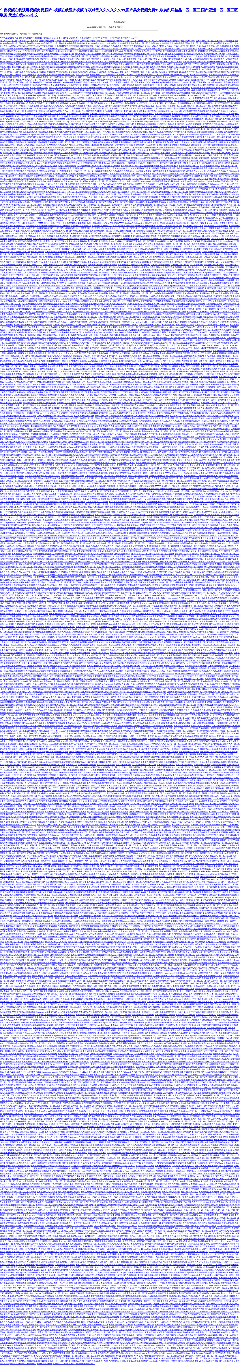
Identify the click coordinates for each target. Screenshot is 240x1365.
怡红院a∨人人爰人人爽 (72, 90)
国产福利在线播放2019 (114, 106)
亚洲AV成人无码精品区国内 (75, 265)
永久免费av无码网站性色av (75, 736)
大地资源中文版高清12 (159, 798)
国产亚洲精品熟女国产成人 (117, 210)
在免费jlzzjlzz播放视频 (52, 864)
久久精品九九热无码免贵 (22, 129)
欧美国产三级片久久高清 (87, 421)
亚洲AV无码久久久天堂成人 (99, 262)
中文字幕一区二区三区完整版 (180, 481)
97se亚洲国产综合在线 (107, 69)
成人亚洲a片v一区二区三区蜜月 (170, 637)
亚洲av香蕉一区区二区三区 (11, 278)
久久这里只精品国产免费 (91, 163)
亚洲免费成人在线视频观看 (23, 374)
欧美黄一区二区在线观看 (69, 1101)
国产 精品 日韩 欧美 (50, 278)
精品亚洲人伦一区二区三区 (221, 856)
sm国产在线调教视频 (139, 416)
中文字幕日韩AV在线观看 (118, 1140)
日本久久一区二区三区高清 (117, 546)
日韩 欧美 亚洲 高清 (66, 577)
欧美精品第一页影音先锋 (202, 335)
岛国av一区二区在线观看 (43, 884)
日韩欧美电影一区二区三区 (111, 762)
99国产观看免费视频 (27, 181)
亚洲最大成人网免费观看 (224, 608)
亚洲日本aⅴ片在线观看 (30, 965)
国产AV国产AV (96, 939)
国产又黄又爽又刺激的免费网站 (180, 986)
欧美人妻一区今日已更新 (92, 241)
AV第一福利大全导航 (225, 877)
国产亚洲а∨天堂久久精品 (174, 908)
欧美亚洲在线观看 (84, 676)
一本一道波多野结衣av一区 (132, 905)
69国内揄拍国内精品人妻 (76, 1046)
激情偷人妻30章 (194, 275)
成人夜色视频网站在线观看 (137, 530)
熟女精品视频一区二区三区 (86, 561)
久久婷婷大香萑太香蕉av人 (160, 285)
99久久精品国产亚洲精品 (13, 1069)
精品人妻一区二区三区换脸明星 (98, 996)
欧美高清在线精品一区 (229, 319)
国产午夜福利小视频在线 (206, 1017)
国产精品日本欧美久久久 (150, 403)
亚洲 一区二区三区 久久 (17, 999)
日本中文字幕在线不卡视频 (49, 46)
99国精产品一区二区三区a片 (38, 189)
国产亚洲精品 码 (114, 1033)
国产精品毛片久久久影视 (91, 903)
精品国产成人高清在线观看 (137, 1153)
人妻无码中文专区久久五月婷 (194, 353)
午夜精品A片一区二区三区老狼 (123, 692)
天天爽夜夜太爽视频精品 (46, 830)
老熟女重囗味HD (57, 548)
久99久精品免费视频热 (158, 947)
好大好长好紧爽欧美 (43, 291)
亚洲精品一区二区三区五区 (57, 202)
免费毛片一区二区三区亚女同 (102, 444)
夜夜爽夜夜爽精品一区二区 (172, 56)
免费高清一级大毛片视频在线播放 (210, 921)
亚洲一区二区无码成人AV (150, 72)
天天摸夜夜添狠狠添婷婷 (149, 660)
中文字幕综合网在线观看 (85, 88)
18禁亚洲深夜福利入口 (82, 134)
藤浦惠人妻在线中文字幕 (94, 944)
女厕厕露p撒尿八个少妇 (101, 848)
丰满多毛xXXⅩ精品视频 (204, 478)
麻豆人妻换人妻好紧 (20, 67)
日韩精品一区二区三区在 (175, 46)
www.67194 (37, 1082)
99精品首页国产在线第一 (174, 903)
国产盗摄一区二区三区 (105, 93)
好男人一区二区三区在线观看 (110, 884)
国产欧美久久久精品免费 (109, 1098)
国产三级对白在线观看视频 (42, 121)
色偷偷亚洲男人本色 (222, 486)
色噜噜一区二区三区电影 (119, 293)
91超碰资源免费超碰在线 (125, 949)
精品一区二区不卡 (142, 48)
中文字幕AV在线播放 (14, 634)
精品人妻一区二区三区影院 (145, 515)
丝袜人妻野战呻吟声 (119, 207)
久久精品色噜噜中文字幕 (144, 1054)
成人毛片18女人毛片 (137, 200)
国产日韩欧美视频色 (202, 239)
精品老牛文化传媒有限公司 (82, 233)
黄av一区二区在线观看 (45, 647)
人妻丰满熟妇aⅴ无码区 (121, 921)
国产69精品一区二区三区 (99, 351)
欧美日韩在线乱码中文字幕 (111, 825)
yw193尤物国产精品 (48, 283)
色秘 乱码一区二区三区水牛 (210, 233)
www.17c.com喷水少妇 (159, 900)
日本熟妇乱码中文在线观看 (79, 80)
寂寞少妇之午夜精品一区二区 (191, 806)
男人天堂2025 (152, 408)
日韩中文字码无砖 (182, 236)
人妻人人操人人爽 (50, 1140)
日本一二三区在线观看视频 (117, 1155)
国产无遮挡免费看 (166, 890)
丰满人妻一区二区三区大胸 (133, 1033)
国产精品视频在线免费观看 (21, 431)
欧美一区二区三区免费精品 (149, 356)
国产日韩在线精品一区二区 (65, 551)
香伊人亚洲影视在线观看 (227, 707)
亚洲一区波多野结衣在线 (103, 892)
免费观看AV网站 (225, 548)
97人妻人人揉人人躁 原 (222, 1035)
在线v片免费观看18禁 (171, 916)
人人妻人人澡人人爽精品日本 (141, 108)
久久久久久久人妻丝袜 (76, 746)
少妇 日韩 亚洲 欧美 (41, 80)
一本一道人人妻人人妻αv (169, 1142)
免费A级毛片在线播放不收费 (184, 408)
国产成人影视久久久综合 (224, 496)
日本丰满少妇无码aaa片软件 (51, 965)
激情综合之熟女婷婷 (122, 285)
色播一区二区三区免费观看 (53, 1147)
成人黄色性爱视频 (170, 187)
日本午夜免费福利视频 (229, 871)
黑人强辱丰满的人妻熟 (70, 840)
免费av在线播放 (126, 580)
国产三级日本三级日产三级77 (172, 205)
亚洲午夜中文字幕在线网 (205, 676)
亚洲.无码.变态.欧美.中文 (212, 637)
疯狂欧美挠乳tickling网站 (39, 785)
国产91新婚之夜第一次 (35, 236)
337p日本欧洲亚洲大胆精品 (41, 147)
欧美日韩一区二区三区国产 (46, 1004)
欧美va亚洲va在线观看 (87, 765)
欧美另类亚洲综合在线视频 (36, 322)
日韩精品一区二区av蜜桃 (186, 801)
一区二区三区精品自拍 (196, 1059)
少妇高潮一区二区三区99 (73, 486)
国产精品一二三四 (108, 160)
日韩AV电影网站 (137, 569)
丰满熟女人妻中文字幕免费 (197, 278)
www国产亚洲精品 (212, 530)
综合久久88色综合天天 (72, 356)
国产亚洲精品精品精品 (190, 910)
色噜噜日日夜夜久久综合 (134, 405)
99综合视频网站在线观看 (102, 259)
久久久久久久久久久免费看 (69, 353)
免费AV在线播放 (30, 1069)
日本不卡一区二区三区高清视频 (26, 819)
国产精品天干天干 (185, 239)
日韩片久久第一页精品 (216, 416)
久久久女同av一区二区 (199, 507)
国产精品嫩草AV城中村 (161, 819)
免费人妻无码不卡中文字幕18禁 (16, 88)
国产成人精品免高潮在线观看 (215, 82)
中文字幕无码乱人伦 (85, 228)
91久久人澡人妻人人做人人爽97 (58, 1077)
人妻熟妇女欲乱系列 (209, 369)
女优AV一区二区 (96, 442)
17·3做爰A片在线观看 (225, 270)
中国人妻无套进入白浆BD (40, 624)
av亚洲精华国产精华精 (58, 244)
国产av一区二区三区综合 (111, 119)
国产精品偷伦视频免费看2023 (80, 572)
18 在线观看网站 (232, 80)
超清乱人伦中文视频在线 (220, 944)
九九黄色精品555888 (177, 601)
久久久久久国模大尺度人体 (100, 301)
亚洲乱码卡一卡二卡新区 (26, 856)
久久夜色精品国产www (56, 601)
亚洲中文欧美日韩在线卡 (14, 1155)
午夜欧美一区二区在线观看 (81, 775)
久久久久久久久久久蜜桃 (134, 98)
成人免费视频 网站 (81, 465)
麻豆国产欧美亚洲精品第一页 (161, 101)
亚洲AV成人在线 (68, 848)
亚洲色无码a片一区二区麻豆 (191, 567)
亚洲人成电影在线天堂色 (180, 43)
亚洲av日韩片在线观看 (196, 59)
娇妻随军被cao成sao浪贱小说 (192, 840)
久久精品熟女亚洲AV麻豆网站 (55, 934)
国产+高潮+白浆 (167, 88)
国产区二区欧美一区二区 (78, 158)
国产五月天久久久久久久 (170, 421)
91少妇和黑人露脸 (122, 603)
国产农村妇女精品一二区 (18, 1111)
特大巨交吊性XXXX (149, 705)
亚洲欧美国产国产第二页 (42, 970)
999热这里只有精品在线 (113, 588)
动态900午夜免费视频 (219, 158)
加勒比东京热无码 (134, 384)
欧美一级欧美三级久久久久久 (194, 267)
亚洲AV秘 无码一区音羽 (193, 1106)
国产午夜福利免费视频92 (208, 423)
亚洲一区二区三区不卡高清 (53, 918)
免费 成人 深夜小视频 (198, 285)
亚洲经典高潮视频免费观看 (181, 442)
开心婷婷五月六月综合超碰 (16, 176)
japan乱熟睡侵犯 (129, 213)
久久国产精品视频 (48, 403)
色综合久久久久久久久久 (43, 1142)
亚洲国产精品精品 (51, 54)
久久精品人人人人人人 (125, 512)
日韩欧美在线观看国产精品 (15, 137)
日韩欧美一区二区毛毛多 (97, 423)
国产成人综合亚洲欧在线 (195, 452)
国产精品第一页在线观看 (90, 140)
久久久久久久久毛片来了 (194, 465)
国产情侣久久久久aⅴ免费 (212, 939)
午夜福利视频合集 (31, 702)
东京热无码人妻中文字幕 (193, 226)
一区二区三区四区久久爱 (158, 322)
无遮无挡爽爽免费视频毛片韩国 (37, 530)
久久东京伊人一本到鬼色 (195, 923)
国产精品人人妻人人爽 (212, 614)
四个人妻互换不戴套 (212, 356)
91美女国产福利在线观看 (82, 413)
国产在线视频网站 (110, 397)
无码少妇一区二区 (117, 653)
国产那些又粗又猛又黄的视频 (64, 207)
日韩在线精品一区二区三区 (207, 770)
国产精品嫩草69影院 (80, 129)
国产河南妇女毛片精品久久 (202, 731)
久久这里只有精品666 (40, 548)
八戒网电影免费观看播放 (124, 259)
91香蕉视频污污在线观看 (36, 1059)
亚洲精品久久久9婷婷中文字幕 (186, 293)
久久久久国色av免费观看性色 (99, 616)
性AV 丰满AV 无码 (204, 463)
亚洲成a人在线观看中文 (118, 798)
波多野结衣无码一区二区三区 (219, 1121)
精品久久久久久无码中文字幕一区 (187, 1111)
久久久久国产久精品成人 (30, 72)
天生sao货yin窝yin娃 (11, 233)
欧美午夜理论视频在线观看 (181, 686)
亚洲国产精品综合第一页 (95, 59)
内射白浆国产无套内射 (63, 567)
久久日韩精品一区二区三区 (55, 582)
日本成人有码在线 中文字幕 (213, 908)
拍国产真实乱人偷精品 (116, 530)
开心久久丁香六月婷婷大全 (201, 1054)
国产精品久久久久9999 (114, 1022)
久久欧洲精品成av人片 (198, 569)
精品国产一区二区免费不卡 (89, 629)
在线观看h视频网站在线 (174, 791)
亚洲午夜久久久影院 (20, 85)
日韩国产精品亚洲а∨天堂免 (31, 491)
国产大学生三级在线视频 (116, 384)
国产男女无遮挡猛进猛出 (113, 728)
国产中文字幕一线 (165, 246)
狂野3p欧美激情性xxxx (67, 213)
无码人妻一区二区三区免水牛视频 (171, 780)
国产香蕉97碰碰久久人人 (94, 106)
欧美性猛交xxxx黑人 (192, 1069)
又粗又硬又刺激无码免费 (64, 317)
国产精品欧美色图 (86, 181)
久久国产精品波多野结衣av (110, 522)
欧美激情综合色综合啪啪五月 (160, 228)
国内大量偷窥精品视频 (185, 325)
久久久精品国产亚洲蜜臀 (148, 220)
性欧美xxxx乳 (126, 593)
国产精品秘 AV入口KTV (13, 158)
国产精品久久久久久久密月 (17, 923)
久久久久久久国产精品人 (80, 970)
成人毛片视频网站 (93, 288)
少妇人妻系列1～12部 (102, 999)
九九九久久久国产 (172, 663)
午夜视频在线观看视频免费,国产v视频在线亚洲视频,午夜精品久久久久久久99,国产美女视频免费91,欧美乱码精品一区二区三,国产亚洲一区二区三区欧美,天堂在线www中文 (69, 38)
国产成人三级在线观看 (24, 546)
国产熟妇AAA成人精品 (17, 866)
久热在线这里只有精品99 (119, 322)
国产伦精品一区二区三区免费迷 (137, 369)
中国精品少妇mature (98, 408)
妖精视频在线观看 (101, 168)
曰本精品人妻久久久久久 (218, 77)
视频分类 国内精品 (97, 780)
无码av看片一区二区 (85, 103)
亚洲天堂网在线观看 (107, 858)
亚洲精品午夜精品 (187, 397)
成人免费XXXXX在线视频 (61, 189)
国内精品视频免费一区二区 (125, 877)
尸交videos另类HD (180, 160)
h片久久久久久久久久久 (193, 56)
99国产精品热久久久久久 (29, 116)
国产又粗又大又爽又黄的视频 (35, 1129)
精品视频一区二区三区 (126, 463)
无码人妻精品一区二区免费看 (14, 976)
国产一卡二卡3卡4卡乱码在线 (26, 215)
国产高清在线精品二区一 (56, 192)
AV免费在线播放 (122, 93)
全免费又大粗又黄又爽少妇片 (19, 983)
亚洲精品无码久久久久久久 (220, 543)
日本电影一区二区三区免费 (88, 98)
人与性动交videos (13, 543)
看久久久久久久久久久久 (199, 856)
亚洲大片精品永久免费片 (225, 999)
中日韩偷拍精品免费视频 (43, 551)
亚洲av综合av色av (144, 978)
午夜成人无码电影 (30, 246)
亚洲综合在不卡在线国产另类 (100, 392)
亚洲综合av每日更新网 (121, 205)
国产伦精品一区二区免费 (167, 436)
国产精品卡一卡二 (101, 233)
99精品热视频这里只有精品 (227, 533)
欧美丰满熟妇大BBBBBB (18, 150)
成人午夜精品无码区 (131, 780)
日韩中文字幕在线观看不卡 (164, 1129)
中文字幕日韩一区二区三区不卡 (166, 1090)
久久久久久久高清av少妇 (119, 168)
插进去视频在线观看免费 (213, 384)
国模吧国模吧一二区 (57, 361)
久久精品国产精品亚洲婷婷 (191, 913)
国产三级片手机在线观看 (125, 103)
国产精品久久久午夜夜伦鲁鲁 (138, 75)
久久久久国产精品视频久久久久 (76, 366)
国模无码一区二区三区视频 (210, 187)
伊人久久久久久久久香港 (48, 809)
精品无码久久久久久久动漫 (155, 1046)
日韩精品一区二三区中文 (32, 1140)
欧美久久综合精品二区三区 (108, 1106)
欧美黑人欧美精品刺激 (195, 530)
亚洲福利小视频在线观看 (179, 1054)
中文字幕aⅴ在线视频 (78, 1116)
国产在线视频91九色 (160, 345)
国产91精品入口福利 (11, 168)
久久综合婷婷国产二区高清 (171, 353)
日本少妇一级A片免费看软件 (72, 861)
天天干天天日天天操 (138, 322)
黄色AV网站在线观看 (134, 129)
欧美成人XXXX (107, 473)
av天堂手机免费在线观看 (182, 158)
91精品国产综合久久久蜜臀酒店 (72, 827)
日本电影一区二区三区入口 (168, 397)
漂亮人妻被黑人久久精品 (204, 546)
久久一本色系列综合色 (35, 210)
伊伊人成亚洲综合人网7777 (201, 343)
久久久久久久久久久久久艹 (207, 1022)
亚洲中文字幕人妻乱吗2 (177, 181)
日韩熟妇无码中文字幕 (52, 179)
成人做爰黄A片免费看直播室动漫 (154, 1085)
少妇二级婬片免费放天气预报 (57, 236)
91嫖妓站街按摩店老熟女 (223, 351)
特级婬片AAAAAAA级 (77, 908)
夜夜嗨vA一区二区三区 (180, 77)
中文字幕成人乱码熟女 (81, 697)
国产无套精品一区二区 (46, 858)
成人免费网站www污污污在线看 (36, 515)
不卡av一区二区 (142, 153)
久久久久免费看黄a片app (228, 658)
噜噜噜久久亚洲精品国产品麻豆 (86, 189)
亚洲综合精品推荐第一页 (115, 75)
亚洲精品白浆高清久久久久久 (36, 158)
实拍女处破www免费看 (51, 848)
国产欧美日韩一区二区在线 (68, 69)
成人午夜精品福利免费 (207, 564)
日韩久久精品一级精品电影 (172, 64)
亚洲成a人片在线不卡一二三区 (106, 1074)
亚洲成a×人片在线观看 (207, 1067)
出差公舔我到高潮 (223, 733)
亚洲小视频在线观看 (201, 158)
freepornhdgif (200, 942)
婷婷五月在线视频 (29, 319)
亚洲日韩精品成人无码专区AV (149, 213)
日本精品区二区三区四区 (150, 90)
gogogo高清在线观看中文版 (126, 952)
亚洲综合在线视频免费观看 (115, 590)
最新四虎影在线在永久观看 (170, 434)
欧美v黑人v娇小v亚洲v (209, 476)
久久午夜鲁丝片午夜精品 (145, 252)
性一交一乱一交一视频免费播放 (93, 171)
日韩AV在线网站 (91, 1095)
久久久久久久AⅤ (201, 759)
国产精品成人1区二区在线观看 (166, 806)
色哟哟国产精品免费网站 (141, 340)
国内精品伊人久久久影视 (122, 871)
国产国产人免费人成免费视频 (172, 660)
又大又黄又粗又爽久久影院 (108, 298)
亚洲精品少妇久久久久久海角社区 (117, 989)
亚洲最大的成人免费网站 (14, 340)
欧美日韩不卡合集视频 (123, 244)
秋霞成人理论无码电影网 (21, 90)
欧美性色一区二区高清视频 (11, 403)
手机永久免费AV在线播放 (81, 957)
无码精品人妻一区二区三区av (136, 624)
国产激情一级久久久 (182, 163)
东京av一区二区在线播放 (45, 637)
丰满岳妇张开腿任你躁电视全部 (205, 85)
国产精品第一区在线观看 (168, 366)
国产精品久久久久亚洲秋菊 (25, 171)
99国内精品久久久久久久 (113, 624)
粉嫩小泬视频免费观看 (119, 608)
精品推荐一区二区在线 (125, 671)
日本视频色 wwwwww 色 (196, 171)
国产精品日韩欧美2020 (26, 429)
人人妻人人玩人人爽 (44, 155)
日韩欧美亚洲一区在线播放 (132, 1124)
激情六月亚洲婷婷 (42, 374)
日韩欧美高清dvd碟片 (120, 1035)
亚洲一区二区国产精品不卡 (198, 697)
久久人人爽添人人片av (38, 1111)
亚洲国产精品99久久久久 (214, 197)
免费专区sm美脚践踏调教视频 (183, 593)
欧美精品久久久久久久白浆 (177, 569)
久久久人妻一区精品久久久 (94, 1007)
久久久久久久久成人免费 (211, 671)
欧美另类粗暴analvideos (47, 611)
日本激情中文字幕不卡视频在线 (99, 556)
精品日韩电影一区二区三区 (211, 173)
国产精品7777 (208, 660)
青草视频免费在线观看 (83, 327)
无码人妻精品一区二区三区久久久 (179, 496)
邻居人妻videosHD (99, 1033)
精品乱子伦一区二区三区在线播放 (149, 934)
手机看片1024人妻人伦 (48, 512)
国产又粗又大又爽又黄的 (187, 874)
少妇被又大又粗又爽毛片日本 (34, 384)
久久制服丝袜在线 (200, 249)
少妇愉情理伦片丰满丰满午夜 (56, 1061)
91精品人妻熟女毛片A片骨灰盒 (102, 366)
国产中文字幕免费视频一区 (112, 983)
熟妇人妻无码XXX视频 (166, 869)
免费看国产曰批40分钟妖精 (104, 218)
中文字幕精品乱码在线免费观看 (144, 236)
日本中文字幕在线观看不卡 (208, 895)
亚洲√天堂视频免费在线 (111, 116)
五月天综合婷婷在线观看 (41, 963)
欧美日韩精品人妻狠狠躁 (57, 572)
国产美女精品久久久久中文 (109, 325)
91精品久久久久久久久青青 (206, 327)
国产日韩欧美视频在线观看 (48, 801)
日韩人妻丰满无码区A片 (216, 205)
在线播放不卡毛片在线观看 (181, 546)
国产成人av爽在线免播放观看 (210, 220)
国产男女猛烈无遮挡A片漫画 (144, 645)
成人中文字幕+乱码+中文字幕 (212, 736)
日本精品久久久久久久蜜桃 (70, 645)
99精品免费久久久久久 (42, 575)
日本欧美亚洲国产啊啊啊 (150, 64)
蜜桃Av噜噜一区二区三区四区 (207, 804)
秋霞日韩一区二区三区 (157, 124)
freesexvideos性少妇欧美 (51, 249)
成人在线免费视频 (187, 538)
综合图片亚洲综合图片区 (21, 603)
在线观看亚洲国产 (134, 85)
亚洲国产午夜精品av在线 (175, 176)
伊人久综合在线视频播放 (149, 353)
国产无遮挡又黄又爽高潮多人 (54, 343)
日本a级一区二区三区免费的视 (66, 41)
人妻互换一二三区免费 (113, 382)
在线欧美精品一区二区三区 (124, 957)
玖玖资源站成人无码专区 (156, 817)
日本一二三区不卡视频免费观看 (109, 278)
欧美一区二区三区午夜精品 (34, 538)
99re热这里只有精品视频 (170, 489)
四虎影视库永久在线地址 (81, 226)
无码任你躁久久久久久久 (73, 944)
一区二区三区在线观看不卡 (150, 423)
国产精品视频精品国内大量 (30, 241)
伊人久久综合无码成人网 (91, 270)
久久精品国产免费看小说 (82, 892)
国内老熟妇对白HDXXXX (150, 288)
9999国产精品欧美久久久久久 (140, 395)
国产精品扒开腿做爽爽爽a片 (207, 397)
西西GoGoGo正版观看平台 (119, 502)
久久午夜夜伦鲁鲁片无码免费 (134, 679)
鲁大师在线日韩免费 (108, 257)
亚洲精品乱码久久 (136, 1051)
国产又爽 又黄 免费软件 (65, 184)
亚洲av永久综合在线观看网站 (102, 67)
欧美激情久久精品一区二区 (218, 288)
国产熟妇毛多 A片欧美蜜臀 (170, 197)
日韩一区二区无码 (113, 520)
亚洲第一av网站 (131, 423)
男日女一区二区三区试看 (116, 882)
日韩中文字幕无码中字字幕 (83, 1077)
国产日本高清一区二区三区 (11, 718)
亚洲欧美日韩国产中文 (28, 111)
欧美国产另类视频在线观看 (123, 1038)
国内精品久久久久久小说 (63, 465)
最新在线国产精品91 (46, 301)
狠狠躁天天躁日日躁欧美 (64, 890)
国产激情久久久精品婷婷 (13, 486)
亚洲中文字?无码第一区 (93, 364)
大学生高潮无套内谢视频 (136, 632)
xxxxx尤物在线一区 (196, 468)
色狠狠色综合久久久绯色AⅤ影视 (103, 43)
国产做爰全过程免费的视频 (197, 176)
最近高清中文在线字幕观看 (112, 908)
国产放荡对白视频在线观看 (65, 1121)
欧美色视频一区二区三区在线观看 (39, 900)
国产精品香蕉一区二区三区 (86, 317)
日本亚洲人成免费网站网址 (136, 124)
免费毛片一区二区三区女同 (49, 246)
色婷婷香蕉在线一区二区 (149, 421)
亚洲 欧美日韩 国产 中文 (229, 421)
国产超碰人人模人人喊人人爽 (222, 718)
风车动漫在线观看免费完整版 (127, 239)
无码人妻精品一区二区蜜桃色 (66, 916)
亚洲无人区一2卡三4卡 (204, 301)
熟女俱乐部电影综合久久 (167, 767)
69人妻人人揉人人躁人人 (89, 187)
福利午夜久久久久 (81, 351)
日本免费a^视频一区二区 (18, 460)
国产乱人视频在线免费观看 (19, 213)
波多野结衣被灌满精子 (123, 80)
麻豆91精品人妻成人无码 (221, 153)
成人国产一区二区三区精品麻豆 (130, 1077)
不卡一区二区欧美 (163, 707)
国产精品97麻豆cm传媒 (136, 788)
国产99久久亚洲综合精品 (152, 187)
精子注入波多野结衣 (216, 106)
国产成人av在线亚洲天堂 (219, 759)
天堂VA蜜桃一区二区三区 (35, 814)
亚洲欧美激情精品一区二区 (69, 1140)
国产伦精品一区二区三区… (228, 387)
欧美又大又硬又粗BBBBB (176, 944)
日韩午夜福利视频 (88, 353)
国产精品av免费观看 (113, 780)
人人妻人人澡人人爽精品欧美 (188, 369)
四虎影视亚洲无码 (141, 283)
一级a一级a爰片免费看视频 (173, 465)
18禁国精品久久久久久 (107, 819)
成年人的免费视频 (10, 1025)
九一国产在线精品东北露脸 (95, 679)
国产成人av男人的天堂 (88, 332)
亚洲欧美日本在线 (126, 142)
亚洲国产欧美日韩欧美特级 (164, 528)
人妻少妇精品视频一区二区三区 (28, 499)
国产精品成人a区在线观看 (59, 520)
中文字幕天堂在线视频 (221, 710)
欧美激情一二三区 (114, 679)
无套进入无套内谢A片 (56, 843)
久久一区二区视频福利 (170, 671)
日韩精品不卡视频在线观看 (126, 434)
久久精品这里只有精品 (77, 293)
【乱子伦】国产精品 (109, 746)
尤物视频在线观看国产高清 (207, 720)
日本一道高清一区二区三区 (160, 830)
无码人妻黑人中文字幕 (167, 736)
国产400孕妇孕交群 (88, 41)
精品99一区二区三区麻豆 (68, 257)
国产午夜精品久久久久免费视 (40, 832)
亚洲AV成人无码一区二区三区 (38, 621)
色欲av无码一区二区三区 (37, 496)
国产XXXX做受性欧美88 (181, 335)
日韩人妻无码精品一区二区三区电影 (218, 257)
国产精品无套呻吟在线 (35, 468)
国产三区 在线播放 (93, 593)
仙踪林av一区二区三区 (220, 236)
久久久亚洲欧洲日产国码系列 (89, 166)
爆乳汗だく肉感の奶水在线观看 (214, 413)
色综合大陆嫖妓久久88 (120, 851)
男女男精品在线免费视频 (229, 275)
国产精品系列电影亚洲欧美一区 (40, 317)
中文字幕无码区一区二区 (20, 252)
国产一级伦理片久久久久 (60, 955)
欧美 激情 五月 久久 (216, 499)
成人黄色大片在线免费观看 (126, 1150)
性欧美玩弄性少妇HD (146, 1072)
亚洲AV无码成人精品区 (224, 546)
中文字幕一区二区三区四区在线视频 (89, 835)
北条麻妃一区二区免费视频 (99, 757)
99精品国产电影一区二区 (65, 463)
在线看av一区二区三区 (179, 416)
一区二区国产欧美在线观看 (113, 929)
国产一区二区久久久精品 (198, 179)
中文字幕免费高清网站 (161, 301)
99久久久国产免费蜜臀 (74, 106)
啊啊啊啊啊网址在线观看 (199, 192)
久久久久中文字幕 (71, 181)
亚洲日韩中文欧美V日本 (139, 546)
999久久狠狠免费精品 (112, 509)
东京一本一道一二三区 (189, 879)
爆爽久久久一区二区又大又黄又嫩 (158, 1051)
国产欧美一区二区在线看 (58, 739)
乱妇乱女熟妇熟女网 (213, 840)
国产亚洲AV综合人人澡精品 (113, 124)
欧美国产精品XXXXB (163, 270)
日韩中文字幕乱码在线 (123, 145)
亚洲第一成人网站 (148, 767)
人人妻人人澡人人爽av (58, 1051)
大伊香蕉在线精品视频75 (36, 671)
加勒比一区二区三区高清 (64, 525)
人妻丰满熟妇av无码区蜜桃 (79, 494)
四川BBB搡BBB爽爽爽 (23, 108)
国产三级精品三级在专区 (207, 150)
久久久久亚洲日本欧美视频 (167, 627)
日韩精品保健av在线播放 (81, 869)
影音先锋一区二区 (11, 72)
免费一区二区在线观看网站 (172, 702)
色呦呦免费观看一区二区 (69, 171)
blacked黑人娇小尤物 (20, 338)
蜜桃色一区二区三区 (130, 116)
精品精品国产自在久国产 (87, 528)
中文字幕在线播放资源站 (113, 90)
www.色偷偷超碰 (32, 106)
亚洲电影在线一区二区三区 (178, 379)
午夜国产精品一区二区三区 (128, 296)
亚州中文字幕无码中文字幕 (81, 640)
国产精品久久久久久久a (22, 989)
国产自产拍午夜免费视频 (24, 77)
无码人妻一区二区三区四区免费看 (155, 442)
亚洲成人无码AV (11, 580)
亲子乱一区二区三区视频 (141, 173)
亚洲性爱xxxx (191, 338)
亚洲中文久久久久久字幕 (78, 947)
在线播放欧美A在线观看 (35, 752)
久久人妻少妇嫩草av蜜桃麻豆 (42, 463)
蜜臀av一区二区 (14, 319)
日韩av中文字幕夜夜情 (145, 512)
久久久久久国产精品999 (206, 1074)
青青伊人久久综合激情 (187, 1002)
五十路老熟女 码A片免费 (32, 119)
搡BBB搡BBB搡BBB (36, 866)
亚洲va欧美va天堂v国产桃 (216, 452)
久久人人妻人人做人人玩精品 (105, 296)
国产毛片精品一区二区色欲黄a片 (72, 400)
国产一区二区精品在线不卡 (171, 62)
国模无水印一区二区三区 (169, 746)
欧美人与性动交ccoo (34, 163)
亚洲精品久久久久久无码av (49, 835)
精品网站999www (188, 41)
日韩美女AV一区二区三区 (15, 517)
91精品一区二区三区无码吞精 (170, 963)
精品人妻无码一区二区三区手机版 (85, 533)
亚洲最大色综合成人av (40, 871)
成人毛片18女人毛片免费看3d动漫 (209, 142)
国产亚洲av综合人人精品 (64, 489)
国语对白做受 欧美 (143, 460)
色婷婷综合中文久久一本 (196, 595)
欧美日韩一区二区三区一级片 (100, 460)
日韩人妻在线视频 (158, 692)
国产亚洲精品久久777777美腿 (214, 575)
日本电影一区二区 (75, 673)
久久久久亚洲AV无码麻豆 (211, 996)
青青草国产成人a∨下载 (12, 978)
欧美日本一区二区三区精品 (169, 910)
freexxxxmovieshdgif (50, 1072)
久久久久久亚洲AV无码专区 (227, 291)
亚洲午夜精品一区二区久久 (157, 788)
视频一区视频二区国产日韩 (221, 723)
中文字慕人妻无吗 (19, 270)
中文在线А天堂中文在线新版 (154, 843)
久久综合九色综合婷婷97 (16, 496)
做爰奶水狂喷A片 (89, 733)
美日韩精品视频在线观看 (130, 1069)
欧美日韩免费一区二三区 (40, 218)
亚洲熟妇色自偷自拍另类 (159, 43)
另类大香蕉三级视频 (143, 301)
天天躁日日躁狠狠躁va (142, 275)
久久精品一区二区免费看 (92, 624)
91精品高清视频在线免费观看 (12, 322)
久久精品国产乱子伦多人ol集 (42, 489)
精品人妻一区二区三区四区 (181, 1025)
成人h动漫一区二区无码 (46, 931)
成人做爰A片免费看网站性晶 (87, 101)
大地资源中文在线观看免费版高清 (87, 983)
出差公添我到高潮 (71, 470)
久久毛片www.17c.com (130, 403)
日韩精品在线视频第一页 (46, 439)
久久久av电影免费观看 (55, 767)
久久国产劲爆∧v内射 (216, 116)
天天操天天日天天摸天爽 (103, 749)
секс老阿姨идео (104, 1025)
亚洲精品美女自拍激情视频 (56, 252)
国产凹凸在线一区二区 (179, 970)
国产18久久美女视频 (88, 298)
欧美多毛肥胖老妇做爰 (171, 72)
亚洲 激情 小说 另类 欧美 (72, 590)
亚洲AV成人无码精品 (68, 98)
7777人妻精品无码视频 (76, 814)
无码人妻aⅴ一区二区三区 (109, 314)
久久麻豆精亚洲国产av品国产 (113, 51)
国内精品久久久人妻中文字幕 (50, 366)
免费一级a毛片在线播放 (185, 528)
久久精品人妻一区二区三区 (168, 129)
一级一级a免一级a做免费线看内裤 (126, 517)
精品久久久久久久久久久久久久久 (83, 538)
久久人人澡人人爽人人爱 (226, 741)
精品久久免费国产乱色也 (215, 541)
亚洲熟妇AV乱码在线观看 (36, 843)
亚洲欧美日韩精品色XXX (121, 127)
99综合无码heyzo (93, 249)
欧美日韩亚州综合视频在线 (197, 655)
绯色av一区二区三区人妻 (196, 981)
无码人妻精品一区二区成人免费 (99, 400)
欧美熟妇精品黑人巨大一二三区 (196, 517)
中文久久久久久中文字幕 (148, 434)
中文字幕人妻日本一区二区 (203, 999)
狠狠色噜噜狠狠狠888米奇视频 (173, 90)
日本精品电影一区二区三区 (108, 353)
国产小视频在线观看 (33, 356)
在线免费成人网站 (108, 614)
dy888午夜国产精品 (33, 840)
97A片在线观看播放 (212, 806)
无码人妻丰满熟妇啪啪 (161, 949)
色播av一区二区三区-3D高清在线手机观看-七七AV (36, 69)
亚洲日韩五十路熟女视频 (101, 921)
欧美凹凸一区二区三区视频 (63, 686)
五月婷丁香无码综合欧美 (66, 676)
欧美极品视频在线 (228, 244)
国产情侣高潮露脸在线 (172, 905)
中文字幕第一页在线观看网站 (31, 426)
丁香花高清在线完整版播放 (127, 218)
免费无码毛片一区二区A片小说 (88, 910)
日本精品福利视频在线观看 (172, 1137)
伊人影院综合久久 (76, 236)
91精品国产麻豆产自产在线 (34, 1002)
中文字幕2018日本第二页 (141, 392)
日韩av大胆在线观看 (156, 822)
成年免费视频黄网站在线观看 (185, 371)
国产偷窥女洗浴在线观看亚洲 (181, 387)
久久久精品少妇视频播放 (164, 634)
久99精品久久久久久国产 (224, 43)
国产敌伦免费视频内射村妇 (112, 629)
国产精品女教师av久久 (89, 239)
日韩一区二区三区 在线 (74, 918)
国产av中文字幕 (147, 741)
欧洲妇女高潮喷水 (213, 923)
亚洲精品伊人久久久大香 (145, 184)
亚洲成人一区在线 (214, 361)
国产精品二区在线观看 (151, 689)
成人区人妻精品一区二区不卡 (225, 645)
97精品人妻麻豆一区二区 (45, 77)
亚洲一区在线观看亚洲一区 (180, 1082)
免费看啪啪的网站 (188, 421)
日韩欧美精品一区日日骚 (111, 1103)
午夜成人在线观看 (76, 650)
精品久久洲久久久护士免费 (199, 418)
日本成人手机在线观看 (201, 1009)
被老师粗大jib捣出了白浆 (57, 793)
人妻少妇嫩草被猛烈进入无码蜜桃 (134, 686)
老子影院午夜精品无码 (152, 111)
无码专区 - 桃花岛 (61, 121)
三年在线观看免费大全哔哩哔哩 (147, 580)
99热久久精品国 (93, 814)
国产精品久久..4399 (177, 788)
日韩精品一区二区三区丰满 (53, 470)
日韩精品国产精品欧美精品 (174, 314)
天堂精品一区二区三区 (19, 1056)
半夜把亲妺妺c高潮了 (13, 1072)
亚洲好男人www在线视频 (202, 280)
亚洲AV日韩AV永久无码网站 (144, 871)
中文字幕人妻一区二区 (47, 371)
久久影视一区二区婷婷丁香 (148, 444)
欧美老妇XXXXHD (83, 848)
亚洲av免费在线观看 (194, 207)
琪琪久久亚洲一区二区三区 (140, 335)
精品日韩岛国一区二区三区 (63, 142)
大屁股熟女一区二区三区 (210, 554)
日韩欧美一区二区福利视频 (207, 119)
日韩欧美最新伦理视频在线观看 (142, 210)
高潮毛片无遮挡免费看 (65, 707)
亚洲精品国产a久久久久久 (65, 528)
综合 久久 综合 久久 (146, 968)
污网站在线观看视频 (196, 304)
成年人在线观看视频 (138, 233)
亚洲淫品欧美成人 (144, 533)
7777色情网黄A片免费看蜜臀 (221, 713)
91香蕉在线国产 (29, 502)
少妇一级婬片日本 (29, 978)
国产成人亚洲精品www (46, 416)
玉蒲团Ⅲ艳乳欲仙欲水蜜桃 (18, 1043)
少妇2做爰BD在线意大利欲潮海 (173, 981)
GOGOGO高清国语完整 (21, 947)
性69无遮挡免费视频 (193, 218)
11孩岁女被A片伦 (200, 155)
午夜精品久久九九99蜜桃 (134, 132)
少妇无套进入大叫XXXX (143, 244)
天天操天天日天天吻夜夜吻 (109, 1124)
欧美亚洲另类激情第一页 (204, 848)
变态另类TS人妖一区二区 (126, 197)
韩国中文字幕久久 (110, 564)
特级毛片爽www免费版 (157, 59)
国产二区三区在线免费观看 (25, 1041)
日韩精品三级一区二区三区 (86, 489)
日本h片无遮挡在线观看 (52, 163)
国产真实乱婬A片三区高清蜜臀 (151, 564)
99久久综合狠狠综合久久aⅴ (217, 520)
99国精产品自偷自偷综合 (150, 88)
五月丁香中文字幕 (110, 356)
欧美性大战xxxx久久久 (17, 666)
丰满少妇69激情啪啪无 (48, 285)
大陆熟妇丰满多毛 (34, 179)
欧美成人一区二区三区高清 (25, 405)
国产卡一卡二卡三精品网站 (174, 189)
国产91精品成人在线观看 (14, 601)
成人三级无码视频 (59, 908)
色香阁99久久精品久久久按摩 (62, 64)
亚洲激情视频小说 (183, 85)
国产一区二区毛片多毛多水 (90, 1093)
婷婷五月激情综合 (34, 666)
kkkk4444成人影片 (11, 439)
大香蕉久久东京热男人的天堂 (80, 1129)
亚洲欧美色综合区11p (103, 155)
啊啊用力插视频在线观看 (125, 189)
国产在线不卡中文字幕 (148, 736)
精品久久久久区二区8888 (184, 676)
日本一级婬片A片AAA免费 (77, 335)
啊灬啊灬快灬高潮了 (60, 296)
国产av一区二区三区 (158, 207)
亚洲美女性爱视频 (46, 41)
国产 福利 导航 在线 (169, 155)
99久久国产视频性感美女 (72, 864)
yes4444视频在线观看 (87, 720)
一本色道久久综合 (198, 194)
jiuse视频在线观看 (192, 364)
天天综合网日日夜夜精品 (162, 1064)
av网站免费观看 (97, 494)
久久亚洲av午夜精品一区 (103, 244)
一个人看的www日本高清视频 (187, 673)
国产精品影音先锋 (36, 1067)
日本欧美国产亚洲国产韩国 (194, 520)
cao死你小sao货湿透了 (89, 371)
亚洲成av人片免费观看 (29, 233)
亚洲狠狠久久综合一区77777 (31, 223)
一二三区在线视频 (126, 283)
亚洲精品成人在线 (13, 1017)
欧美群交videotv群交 (75, 379)
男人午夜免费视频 (108, 741)
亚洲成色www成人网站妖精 (114, 241)
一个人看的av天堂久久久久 (42, 710)
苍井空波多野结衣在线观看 (219, 168)
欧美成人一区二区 (97, 75)
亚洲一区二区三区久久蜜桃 (84, 658)
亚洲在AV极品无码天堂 (125, 150)
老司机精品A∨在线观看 (48, 1030)
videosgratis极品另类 (136, 864)
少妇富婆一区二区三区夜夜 (75, 423)
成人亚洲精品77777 (88, 278)
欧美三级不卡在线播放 (201, 200)
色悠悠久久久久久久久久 (41, 220)
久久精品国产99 (70, 965)
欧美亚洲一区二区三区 (82, 56)
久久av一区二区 (222, 325)
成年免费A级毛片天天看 (188, 1150)
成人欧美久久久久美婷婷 (149, 749)
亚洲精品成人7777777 (171, 82)
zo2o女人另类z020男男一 (226, 262)
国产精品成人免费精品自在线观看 (212, 338)
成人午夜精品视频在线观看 (26, 809)
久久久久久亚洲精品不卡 (187, 535)
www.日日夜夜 (10, 358)
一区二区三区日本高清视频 (144, 627)
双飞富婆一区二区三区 (178, 739)
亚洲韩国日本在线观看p (26, 98)
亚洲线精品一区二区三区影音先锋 (53, 580)
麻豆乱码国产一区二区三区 (114, 431)
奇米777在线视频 (193, 67)
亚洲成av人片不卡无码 (62, 504)
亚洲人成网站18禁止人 (9, 387)
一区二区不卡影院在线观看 (11, 694)
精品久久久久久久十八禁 (115, 46)
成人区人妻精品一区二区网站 (43, 103)
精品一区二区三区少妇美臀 (86, 325)
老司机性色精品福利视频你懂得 (72, 502)
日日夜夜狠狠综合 (165, 720)
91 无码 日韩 (174, 345)
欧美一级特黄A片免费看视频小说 (192, 1061)
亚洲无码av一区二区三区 (95, 384)
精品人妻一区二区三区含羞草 (148, 56)
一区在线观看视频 (225, 634)
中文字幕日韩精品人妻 (184, 634)
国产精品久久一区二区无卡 (44, 187)
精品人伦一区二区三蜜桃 (222, 653)
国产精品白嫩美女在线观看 (88, 887)
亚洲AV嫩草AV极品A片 (165, 184)
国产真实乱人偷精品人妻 (83, 608)
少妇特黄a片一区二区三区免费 (192, 439)
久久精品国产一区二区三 (162, 338)
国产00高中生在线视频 (70, 1074)
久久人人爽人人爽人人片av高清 (53, 1153)
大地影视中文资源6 (214, 611)
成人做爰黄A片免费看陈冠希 (143, 483)
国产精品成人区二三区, (188, 627)
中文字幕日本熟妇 (128, 166)
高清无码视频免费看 (107, 512)
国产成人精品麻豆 (211, 468)
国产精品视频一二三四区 (146, 455)
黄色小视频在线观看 (83, 949)
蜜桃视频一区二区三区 (184, 429)
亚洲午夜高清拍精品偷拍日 (37, 653)
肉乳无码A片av (201, 101)
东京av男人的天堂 (175, 168)
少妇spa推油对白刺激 (230, 241)
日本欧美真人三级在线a (44, 528)
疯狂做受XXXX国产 (162, 1041)
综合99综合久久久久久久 (48, 541)
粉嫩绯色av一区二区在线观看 (227, 1147)
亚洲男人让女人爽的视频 (87, 819)
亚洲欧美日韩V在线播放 (187, 103)
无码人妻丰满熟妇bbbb (34, 481)
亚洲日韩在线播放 (160, 861)
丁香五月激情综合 (131, 90)
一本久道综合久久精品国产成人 (36, 694)
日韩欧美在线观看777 (49, 72)
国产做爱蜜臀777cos (122, 554)
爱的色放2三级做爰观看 (66, 403)
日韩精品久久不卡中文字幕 (105, 965)
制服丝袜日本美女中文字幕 (158, 731)
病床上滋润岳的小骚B (71, 179)
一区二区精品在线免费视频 (145, 327)
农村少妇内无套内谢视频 (79, 202)
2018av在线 (7, 153)
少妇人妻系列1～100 (218, 965)
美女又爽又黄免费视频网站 (194, 640)
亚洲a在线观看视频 (220, 585)
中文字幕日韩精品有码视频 (15, 127)
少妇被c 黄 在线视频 (91, 348)
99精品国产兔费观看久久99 (208, 801)
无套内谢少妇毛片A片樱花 (220, 179)
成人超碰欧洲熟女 (76, 364)
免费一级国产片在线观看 (129, 72)
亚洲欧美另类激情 (175, 54)
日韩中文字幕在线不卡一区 (158, 543)
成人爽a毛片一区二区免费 (51, 1103)
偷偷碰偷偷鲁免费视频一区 (178, 95)
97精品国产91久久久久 (23, 80)
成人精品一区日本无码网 (127, 270)
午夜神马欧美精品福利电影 (42, 56)
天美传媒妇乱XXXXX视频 (214, 54)
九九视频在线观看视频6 (222, 259)
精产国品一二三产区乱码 (216, 942)
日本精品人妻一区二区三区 (139, 1132)
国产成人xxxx (112, 72)
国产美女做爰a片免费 (52, 535)
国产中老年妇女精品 (134, 46)
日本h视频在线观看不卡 (67, 759)
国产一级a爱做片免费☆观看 (101, 681)
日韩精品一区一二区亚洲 (111, 82)
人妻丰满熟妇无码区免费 (213, 46)
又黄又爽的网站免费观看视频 (219, 194)
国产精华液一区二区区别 (67, 283)
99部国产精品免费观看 (220, 395)
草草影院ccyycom (37, 1012)
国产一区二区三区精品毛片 (201, 817)
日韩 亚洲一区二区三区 (218, 176)
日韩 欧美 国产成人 (196, 559)
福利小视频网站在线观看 (27, 257)
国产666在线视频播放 (223, 1114)
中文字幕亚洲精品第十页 (216, 465)
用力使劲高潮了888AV (201, 80)
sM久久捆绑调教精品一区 (78, 345)
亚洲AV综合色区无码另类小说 (195, 62)
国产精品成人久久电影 (139, 866)
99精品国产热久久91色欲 (141, 181)
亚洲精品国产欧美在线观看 (107, 64)
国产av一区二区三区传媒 (33, 991)
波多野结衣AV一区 (222, 1064)
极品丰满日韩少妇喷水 (173, 996)
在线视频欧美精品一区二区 (54, 335)
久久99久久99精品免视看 (28, 59)
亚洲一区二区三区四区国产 (181, 262)
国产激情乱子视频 (120, 577)
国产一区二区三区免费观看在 (189, 69)
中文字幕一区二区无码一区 (99, 866)
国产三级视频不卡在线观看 (56, 494)
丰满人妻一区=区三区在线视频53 (195, 434)
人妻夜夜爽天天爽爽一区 (218, 666)
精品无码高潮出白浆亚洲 (144, 142)
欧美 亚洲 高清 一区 (8, 1077)
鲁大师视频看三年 (140, 1009)
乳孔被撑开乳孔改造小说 (101, 517)
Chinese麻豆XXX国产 (155, 176)
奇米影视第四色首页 (181, 210)
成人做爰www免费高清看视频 (35, 423)
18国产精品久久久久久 (161, 77)
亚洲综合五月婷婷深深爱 (173, 1048)
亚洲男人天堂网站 (101, 1015)
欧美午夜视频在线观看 (115, 843)
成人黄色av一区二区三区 (150, 364)
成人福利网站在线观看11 (167, 871)
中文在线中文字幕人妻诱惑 (155, 983)
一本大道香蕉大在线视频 (189, 752)
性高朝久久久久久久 (144, 150)
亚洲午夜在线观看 (84, 551)
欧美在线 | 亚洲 (81, 1056)
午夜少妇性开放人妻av (223, 213)
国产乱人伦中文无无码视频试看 (62, 88)
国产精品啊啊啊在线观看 (58, 460)
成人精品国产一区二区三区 (222, 418)
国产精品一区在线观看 (174, 754)
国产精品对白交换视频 (158, 168)
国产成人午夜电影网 (89, 179)
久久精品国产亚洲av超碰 (167, 450)
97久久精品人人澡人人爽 (74, 1137)
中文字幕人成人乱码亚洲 (47, 160)
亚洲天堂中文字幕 (118, 262)
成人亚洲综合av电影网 (30, 124)
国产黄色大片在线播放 (228, 377)
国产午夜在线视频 (116, 1080)
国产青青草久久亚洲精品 (194, 556)
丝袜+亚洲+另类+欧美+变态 (128, 291)
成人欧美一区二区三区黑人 (121, 673)
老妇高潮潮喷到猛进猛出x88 (67, 95)
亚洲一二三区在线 (54, 806)
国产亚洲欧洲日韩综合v (190, 1142)
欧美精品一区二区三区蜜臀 (214, 694)
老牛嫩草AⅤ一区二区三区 (226, 405)
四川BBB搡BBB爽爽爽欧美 (74, 718)
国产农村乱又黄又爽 (11, 892)
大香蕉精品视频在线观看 (18, 202)
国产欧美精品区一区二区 (184, 942)
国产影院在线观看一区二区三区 (97, 569)
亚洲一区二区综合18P (168, 103)
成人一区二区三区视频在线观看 (176, 213)
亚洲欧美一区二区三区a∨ (60, 871)
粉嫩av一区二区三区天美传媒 (209, 48)
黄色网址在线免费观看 (185, 616)
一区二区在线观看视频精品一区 (13, 1150)
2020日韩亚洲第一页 (18, 783)
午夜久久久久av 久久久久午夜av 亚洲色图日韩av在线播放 (132, 572)
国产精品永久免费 (92, 754)
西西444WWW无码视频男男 (177, 1108)
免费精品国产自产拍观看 (100, 127)
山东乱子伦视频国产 (170, 689)
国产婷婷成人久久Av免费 (229, 473)
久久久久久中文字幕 (73, 733)
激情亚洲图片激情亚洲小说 (91, 1059)
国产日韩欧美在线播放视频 (142, 700)
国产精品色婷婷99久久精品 (213, 124)
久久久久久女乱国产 (200, 332)
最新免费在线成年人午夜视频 (15, 267)
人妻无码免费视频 (208, 580)
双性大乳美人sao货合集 (67, 603)
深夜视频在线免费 (224, 64)
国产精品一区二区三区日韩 (91, 541)
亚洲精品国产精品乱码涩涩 (75, 491)
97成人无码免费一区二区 (14, 752)
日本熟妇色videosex (33, 457)
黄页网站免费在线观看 (222, 481)
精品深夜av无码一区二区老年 (73, 288)
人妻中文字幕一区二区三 (109, 371)
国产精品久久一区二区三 (45, 1085)
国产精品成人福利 (66, 327)
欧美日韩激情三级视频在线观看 (23, 155)
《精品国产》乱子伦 (207, 64)
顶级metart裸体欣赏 (126, 429)
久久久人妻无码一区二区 (31, 543)
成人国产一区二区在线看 (197, 410)
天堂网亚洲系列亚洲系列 (166, 535)
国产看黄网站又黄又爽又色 (156, 588)
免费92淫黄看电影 (29, 75)
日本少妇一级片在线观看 (154, 171)
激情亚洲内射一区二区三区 (112, 1028)
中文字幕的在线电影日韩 (171, 403)
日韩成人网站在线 (214, 744)
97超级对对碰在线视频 (183, 249)
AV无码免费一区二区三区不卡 (214, 69)
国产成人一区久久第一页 (132, 541)
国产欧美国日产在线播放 (58, 408)
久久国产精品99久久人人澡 (147, 103)
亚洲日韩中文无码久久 (208, 535)
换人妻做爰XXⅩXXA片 (56, 85)
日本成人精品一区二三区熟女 (64, 421)
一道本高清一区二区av (39, 697)
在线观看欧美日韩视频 (105, 595)
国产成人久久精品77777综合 (81, 694)
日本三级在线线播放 (217, 75)
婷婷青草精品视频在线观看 (194, 111)
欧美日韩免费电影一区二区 (132, 379)
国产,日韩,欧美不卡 (210, 1012)
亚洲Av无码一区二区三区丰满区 (113, 1017)
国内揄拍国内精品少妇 (128, 397)
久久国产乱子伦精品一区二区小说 (78, 702)
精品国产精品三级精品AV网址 (54, 379)
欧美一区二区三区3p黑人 (197, 601)
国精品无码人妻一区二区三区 (148, 619)
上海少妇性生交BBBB (34, 254)
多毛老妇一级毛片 (15, 101)
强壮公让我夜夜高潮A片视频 (50, 111)
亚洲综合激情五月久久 (154, 418)
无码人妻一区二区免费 (37, 757)
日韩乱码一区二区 (89, 1048)
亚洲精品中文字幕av (29, 46)
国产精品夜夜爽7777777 (33, 1114)
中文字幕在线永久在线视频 (17, 811)
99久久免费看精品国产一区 (184, 720)
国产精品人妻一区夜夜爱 (216, 1033)
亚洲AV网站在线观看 (188, 564)
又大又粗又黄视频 (10, 95)
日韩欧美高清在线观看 (198, 983)
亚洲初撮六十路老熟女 (31, 306)
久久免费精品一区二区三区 (201, 95)
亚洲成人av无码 (168, 1098)
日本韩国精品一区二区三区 (30, 194)
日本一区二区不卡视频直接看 (34, 793)
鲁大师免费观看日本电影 (130, 298)
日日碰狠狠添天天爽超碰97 (28, 744)
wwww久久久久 (90, 486)
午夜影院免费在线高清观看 (49, 715)
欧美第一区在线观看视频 (150, 306)
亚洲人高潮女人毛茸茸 (80, 145)
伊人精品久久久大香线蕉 (43, 525)
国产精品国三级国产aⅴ (110, 754)
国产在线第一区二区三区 (115, 494)
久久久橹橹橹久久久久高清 (17, 200)
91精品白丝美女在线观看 (127, 220)
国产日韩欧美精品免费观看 (68, 452)
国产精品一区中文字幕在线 (67, 692)
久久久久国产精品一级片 (20, 103)
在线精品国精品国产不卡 (20, 56)
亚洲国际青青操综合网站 (175, 171)
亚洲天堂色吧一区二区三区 (81, 296)
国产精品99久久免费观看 (132, 447)
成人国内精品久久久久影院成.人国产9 (61, 660)
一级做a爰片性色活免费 (224, 358)
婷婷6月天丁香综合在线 (59, 150)
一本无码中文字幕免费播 (111, 140)
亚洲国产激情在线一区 (16, 1080)
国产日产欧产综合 (133, 494)
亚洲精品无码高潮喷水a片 (169, 715)
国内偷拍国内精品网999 (159, 262)
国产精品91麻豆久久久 (21, 949)
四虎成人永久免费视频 (82, 1150)
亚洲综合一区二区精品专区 (19, 121)
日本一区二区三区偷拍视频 (143, 486)
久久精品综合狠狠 (98, 1051)
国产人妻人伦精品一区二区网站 (189, 575)
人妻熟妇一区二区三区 (35, 1134)
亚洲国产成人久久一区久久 (205, 707)
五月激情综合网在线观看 (159, 530)
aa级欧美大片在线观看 (63, 1142)
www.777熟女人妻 (26, 595)
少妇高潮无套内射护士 (78, 483)
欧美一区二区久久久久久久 (104, 585)
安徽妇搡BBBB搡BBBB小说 (37, 1051)
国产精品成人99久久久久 (196, 314)
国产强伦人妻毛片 (131, 452)
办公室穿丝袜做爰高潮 (222, 296)
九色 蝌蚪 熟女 (68, 835)
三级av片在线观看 (184, 332)
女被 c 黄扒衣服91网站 (168, 561)
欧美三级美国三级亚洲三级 (88, 522)
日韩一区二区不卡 (42, 351)
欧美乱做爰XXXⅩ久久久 (68, 280)
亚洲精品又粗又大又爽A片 (220, 819)
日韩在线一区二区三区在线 (172, 356)
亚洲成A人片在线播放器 (20, 434)
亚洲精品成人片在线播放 (110, 535)
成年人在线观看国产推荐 (163, 778)
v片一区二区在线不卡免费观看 (62, 785)
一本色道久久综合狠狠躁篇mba (78, 700)
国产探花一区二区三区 (16, 767)
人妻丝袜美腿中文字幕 (219, 897)
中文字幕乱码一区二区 (113, 783)
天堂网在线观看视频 (172, 796)
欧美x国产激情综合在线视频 (183, 301)
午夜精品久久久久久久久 (206, 1015)
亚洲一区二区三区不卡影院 (68, 239)
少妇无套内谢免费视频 (72, 116)
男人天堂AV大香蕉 (106, 603)
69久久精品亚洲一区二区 (208, 548)
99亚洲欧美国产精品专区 (149, 489)
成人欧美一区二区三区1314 (194, 525)
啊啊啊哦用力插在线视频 (99, 1043)
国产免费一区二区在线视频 (104, 150)
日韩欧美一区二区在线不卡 (94, 210)
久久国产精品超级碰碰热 (209, 871)
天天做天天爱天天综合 (115, 1007)
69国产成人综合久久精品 (22, 228)
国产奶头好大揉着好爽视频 (56, 293)
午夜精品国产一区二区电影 (145, 145)
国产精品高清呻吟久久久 (192, 494)
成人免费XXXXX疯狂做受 (145, 436)
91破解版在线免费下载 (26, 314)
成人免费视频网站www (187, 48)
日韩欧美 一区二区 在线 (126, 215)
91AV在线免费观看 (32, 249)
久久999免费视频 (38, 877)
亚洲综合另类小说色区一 (41, 908)
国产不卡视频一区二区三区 (116, 1030)
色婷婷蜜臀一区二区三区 (141, 1088)
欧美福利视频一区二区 (15, 650)
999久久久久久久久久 (40, 585)
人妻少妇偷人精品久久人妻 (23, 851)
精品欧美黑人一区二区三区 (141, 293)
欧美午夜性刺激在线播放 (37, 270)
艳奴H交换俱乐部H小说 (40, 869)
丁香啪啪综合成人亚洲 (47, 166)
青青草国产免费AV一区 (62, 134)
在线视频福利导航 (89, 291)
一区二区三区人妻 (204, 778)
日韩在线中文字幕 (109, 270)
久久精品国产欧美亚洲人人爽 (56, 231)
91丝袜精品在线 (124, 265)
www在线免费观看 (33, 590)
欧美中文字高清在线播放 (155, 569)
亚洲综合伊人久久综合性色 (23, 1158)
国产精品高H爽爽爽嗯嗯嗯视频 (62, 910)
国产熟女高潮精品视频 (227, 936)
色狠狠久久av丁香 (129, 535)
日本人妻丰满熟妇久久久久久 (61, 1080)
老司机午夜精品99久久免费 (120, 181)
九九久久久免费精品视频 (28, 95)
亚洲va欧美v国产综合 (176, 124)
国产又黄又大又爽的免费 (218, 322)
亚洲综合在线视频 (155, 233)
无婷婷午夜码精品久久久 (11, 689)
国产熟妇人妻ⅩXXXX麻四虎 (37, 910)
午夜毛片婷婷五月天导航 (214, 56)
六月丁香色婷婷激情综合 (128, 246)
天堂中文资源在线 (166, 848)
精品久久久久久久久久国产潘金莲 (205, 1153)
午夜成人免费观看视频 (165, 642)
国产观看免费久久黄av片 (149, 116)
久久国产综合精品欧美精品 (225, 163)
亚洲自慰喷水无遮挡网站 (201, 114)
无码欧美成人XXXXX (147, 1004)
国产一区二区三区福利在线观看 (136, 900)
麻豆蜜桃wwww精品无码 (39, 43)
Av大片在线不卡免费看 (67, 259)
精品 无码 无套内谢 (32, 476)
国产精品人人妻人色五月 (155, 132)
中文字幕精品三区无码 (23, 994)
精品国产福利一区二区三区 (206, 330)
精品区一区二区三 (99, 1134)
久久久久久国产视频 (221, 947)
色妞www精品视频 (135, 171)
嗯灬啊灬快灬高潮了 (199, 77)
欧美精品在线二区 (178, 1041)
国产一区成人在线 (147, 311)
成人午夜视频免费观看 (208, 450)
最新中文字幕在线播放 (228, 476)
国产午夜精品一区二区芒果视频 (201, 502)
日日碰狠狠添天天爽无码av (33, 1017)
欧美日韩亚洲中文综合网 (28, 895)
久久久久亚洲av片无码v (187, 220)
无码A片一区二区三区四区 (103, 434)
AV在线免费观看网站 (89, 69)
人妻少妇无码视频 (193, 90)
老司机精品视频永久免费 (154, 1121)
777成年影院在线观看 (31, 403)
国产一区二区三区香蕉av (218, 366)
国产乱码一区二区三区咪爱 (131, 147)
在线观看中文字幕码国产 (52, 499)
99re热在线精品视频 (175, 241)
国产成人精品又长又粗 (201, 1088)
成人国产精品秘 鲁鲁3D (188, 187)
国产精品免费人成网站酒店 (33, 556)
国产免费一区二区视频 (140, 67)
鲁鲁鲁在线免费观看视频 (120, 994)
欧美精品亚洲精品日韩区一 (90, 272)
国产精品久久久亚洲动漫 (23, 593)
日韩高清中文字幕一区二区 (78, 85)
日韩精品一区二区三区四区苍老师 (171, 278)
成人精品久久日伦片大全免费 (134, 884)
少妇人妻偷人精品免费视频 (188, 736)
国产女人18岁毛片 (30, 778)
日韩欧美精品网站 (129, 963)
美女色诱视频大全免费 (150, 520)
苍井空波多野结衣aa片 (113, 442)
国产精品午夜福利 (52, 210)
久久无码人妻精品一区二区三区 (131, 697)
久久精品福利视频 (130, 278)
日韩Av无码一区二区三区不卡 (90, 431)
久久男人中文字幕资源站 (220, 851)
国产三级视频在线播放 (58, 158)
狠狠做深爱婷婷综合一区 (127, 249)
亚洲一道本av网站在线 (42, 1028)
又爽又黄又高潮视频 (37, 200)
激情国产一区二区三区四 (96, 481)
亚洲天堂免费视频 (150, 447)
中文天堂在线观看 (177, 530)
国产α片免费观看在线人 (178, 994)
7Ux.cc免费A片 (6, 757)
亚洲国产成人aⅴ (148, 707)
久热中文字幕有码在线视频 (29, 1020)
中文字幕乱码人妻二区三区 (60, 634)
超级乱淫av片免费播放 (143, 861)
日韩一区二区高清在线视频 (186, 184)
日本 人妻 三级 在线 (186, 436)
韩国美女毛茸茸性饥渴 (154, 1020)
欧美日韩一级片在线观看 (83, 62)
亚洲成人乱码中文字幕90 (142, 713)
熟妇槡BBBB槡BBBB (39, 434)
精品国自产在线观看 (141, 332)
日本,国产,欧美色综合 (132, 442)
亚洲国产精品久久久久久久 (146, 1030)
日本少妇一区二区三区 (117, 395)
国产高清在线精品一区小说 (200, 202)
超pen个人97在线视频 (11, 582)
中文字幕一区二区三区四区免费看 (126, 647)
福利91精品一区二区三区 (178, 392)
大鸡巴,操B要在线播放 (112, 796)
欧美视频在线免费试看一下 (213, 90)
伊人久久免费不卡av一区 (37, 517)
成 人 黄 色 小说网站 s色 (151, 494)
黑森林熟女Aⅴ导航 (193, 749)
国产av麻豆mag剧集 (182, 470)
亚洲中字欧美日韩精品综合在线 (148, 457)
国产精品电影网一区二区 (188, 358)
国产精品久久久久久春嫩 (137, 1145)
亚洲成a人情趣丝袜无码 (160, 265)
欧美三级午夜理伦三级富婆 (147, 848)
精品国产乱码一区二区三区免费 (177, 194)
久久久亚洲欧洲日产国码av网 (90, 559)
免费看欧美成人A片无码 (119, 1119)
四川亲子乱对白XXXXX (159, 811)
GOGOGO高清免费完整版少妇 (31, 390)
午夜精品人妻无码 (114, 817)
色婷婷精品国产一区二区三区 (37, 905)
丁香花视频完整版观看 (61, 455)
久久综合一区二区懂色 (111, 666)
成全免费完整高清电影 (70, 1002)
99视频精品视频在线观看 (125, 267)
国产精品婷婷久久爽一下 (227, 752)
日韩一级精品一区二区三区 (40, 48)
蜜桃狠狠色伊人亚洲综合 (27, 298)
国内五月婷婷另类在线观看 (136, 507)
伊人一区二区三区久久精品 (173, 288)
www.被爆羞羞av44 (146, 270)
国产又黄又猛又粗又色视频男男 (114, 1132)
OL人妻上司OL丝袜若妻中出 (115, 476)
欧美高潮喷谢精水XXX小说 (122, 114)
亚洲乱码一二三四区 (68, 93)
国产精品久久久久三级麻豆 (221, 697)
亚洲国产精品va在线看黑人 (58, 338)
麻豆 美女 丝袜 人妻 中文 (34, 288)
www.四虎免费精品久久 (112, 1002)
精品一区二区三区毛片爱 (92, 418)
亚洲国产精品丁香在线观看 (150, 887)
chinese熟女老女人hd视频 (10, 54)
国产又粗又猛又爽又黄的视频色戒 (146, 127)
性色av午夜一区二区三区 (39, 522)
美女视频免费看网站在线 (24, 1098)
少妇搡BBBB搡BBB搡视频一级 (95, 1080)
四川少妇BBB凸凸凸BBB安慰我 (159, 1022)
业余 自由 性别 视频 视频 (82, 634)
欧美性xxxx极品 (104, 179)
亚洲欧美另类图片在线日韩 (115, 1046)
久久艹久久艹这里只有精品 (68, 473)
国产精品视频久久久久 (210, 390)
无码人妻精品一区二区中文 (218, 981)
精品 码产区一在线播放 (86, 856)
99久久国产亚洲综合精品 (128, 660)
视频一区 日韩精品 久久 (129, 311)
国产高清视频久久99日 (177, 59)
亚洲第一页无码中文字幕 (100, 1061)
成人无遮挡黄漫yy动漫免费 (73, 614)
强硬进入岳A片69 (102, 228)
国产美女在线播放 (76, 384)
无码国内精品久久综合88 (173, 382)
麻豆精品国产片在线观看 (27, 788)
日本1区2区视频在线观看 (213, 689)
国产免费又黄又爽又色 (28, 715)
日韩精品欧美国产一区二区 (101, 1088)
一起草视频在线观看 (214, 304)
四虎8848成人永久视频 (62, 892)
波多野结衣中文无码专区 (214, 866)
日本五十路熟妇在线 (35, 1106)
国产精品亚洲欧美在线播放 (211, 72)
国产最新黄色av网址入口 (102, 226)
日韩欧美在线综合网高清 (41, 686)
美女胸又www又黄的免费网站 (33, 168)
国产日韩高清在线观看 (91, 1103)
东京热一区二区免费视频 (205, 309)
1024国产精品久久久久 (225, 309)
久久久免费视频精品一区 (135, 653)
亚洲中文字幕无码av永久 (130, 705)
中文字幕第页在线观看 (70, 606)
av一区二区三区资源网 (226, 1116)
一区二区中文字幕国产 (168, 447)
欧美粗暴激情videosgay (23, 827)
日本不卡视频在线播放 (144, 429)
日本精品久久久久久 (158, 744)
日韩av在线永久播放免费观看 (12, 1074)
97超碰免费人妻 (14, 283)
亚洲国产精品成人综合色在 (118, 1051)
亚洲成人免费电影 (94, 666)
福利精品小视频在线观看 (108, 489)
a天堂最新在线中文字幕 (99, 85)
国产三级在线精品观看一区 (75, 205)
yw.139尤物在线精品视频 (134, 54)
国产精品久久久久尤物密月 (79, 952)
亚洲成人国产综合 (148, 825)
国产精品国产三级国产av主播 (25, 473)
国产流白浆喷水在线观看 (125, 56)
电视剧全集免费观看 (160, 460)
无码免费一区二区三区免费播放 (84, 637)
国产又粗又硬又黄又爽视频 (70, 72)
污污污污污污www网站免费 (117, 918)
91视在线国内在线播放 (204, 486)
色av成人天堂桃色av (206, 572)
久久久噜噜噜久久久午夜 (16, 348)
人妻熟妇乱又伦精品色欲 (24, 351)
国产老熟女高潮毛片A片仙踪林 (17, 897)
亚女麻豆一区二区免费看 (222, 202)
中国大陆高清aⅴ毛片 (182, 140)
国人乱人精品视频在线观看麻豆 (98, 236)
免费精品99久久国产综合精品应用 (36, 132)
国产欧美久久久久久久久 (219, 811)
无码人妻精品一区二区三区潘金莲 (86, 504)
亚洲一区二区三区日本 (229, 825)
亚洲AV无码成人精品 (131, 762)
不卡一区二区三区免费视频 (11, 423)
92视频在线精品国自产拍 (156, 929)
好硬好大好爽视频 (163, 311)
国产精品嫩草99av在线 (19, 455)
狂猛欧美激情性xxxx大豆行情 (116, 739)
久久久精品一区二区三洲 (132, 119)
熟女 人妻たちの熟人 (115, 791)
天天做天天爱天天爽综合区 (138, 944)
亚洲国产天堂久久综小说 (187, 444)
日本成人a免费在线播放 (208, 473)
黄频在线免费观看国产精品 (80, 517)
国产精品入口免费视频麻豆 (58, 640)
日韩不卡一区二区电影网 (195, 606)
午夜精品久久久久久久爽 (205, 325)
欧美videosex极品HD (151, 147)
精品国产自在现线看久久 (47, 759)
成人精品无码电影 (33, 1127)
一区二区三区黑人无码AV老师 (119, 645)
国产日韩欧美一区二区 (84, 577)
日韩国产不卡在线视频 (229, 1072)
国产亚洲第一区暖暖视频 (140, 851)
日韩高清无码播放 (27, 892)
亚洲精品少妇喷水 (34, 335)
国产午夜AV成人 (66, 809)
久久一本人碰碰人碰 (88, 840)
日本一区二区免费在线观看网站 (169, 226)
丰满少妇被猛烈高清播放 (124, 457)
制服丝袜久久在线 (10, 895)
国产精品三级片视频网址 (215, 556)
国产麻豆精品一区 (72, 140)
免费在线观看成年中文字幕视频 (135, 509)
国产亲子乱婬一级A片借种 (101, 895)
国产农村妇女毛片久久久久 (121, 77)
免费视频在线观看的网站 (187, 1030)
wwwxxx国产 (84, 1054)
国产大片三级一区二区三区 (222, 739)
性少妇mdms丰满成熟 (21, 410)
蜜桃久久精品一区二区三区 (103, 869)
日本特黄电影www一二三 (29, 1103)
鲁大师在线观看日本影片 (212, 147)
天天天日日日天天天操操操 (179, 509)
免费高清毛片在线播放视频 (164, 585)
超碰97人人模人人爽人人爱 (56, 942)
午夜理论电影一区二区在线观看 (15, 43)
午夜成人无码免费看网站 (114, 364)
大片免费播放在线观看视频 (11, 132)
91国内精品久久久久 (135, 304)
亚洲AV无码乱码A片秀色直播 (78, 723)
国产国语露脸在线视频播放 (130, 746)
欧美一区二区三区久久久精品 (27, 114)
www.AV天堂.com (17, 457)
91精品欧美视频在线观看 (76, 811)
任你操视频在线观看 (64, 1085)
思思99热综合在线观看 (114, 95)
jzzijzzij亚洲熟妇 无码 (139, 168)
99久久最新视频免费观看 (202, 1093)
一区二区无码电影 (15, 288)
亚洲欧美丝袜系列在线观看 (151, 314)
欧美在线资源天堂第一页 (159, 546)
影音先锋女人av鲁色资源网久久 (120, 861)
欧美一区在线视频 (179, 179)
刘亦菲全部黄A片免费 (68, 853)
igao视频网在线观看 (194, 124)
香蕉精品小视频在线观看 (141, 525)
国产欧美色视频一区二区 (114, 369)
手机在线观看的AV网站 (23, 197)
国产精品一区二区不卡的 (119, 233)
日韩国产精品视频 (75, 580)
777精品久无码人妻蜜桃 (54, 556)
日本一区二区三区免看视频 (174, 1028)
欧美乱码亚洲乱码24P (186, 733)
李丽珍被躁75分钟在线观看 (106, 1077)
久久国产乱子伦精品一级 (51, 590)
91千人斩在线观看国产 (24, 291)
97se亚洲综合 (96, 1020)
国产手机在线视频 (189, 522)
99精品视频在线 (139, 892)
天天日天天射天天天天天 (135, 343)
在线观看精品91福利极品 (63, 1043)
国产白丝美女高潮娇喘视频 (218, 353)
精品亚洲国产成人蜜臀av (214, 265)
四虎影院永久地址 (170, 239)
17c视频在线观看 (215, 1137)
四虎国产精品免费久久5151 (51, 116)
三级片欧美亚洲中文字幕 (76, 119)
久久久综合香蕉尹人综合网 (138, 504)
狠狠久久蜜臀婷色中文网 (129, 64)
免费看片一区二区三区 (131, 520)
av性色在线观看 (87, 923)
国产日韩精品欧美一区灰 (191, 134)
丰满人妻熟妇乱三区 (64, 416)
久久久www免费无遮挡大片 (223, 512)
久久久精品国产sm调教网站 (133, 817)
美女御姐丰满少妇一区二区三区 (148, 465)
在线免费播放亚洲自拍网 (84, 416)
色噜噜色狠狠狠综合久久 (87, 660)
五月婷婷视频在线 (230, 715)
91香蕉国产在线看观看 (106, 486)
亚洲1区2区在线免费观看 (47, 689)
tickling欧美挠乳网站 (229, 806)
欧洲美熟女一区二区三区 (140, 93)
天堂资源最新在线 (95, 728)
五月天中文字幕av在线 (53, 481)
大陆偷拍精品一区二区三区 (26, 259)
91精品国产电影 (95, 936)
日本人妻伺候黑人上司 (133, 106)
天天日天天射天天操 (87, 1072)
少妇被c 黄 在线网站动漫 (83, 153)
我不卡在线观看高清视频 (108, 283)
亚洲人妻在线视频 (101, 608)
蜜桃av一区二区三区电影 (186, 1129)
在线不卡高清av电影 (227, 858)
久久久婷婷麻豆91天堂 (206, 108)
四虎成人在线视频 (116, 426)
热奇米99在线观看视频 (133, 629)
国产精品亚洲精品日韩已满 (185, 936)
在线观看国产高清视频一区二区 (96, 77)
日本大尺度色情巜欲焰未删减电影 (176, 621)
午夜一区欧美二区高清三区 (191, 257)
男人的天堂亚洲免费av (200, 577)
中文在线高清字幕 (121, 491)
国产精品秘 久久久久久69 (104, 103)
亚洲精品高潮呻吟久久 (94, 476)
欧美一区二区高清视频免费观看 (51, 700)
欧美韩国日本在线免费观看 (77, 306)
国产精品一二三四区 (62, 129)
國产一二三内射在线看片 (95, 520)
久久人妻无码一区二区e (111, 194)
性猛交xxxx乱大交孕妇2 (202, 481)
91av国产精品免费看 (115, 499)
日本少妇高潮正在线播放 (47, 75)
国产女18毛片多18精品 (85, 463)
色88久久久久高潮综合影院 (90, 194)
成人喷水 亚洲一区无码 (131, 793)
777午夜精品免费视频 (175, 851)
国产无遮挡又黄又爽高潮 (45, 707)
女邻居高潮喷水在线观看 (90, 606)
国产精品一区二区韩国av (227, 918)
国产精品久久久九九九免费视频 (133, 731)
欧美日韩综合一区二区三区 (225, 731)
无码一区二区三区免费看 (54, 392)
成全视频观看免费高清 (128, 356)
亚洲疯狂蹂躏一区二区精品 (218, 272)
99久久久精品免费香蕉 (146, 319)
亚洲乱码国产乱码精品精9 (110, 403)
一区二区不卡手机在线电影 (21, 775)
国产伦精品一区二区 (194, 46)
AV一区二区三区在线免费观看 (139, 942)
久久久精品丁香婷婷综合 (143, 80)
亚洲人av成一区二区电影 (132, 606)
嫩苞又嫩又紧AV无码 (197, 416)
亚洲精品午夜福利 (105, 637)
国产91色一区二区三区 (14, 942)
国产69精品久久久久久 (51, 194)
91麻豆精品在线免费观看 (171, 309)
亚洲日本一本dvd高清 (66, 160)
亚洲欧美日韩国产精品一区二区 (64, 619)
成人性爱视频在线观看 (12, 1061)
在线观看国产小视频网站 (146, 463)
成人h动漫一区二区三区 (143, 400)
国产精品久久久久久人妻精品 (136, 272)
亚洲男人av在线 (178, 931)
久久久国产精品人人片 (229, 955)
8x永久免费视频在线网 (226, 926)
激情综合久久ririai (19, 179)
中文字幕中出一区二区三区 (53, 241)
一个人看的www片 (91, 580)
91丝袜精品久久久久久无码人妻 (151, 663)
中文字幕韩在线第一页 (53, 254)
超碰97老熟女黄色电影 (109, 689)
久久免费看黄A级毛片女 (181, 1035)
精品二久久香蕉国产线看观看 (76, 108)
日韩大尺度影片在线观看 (27, 272)
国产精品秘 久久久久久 (15, 1059)
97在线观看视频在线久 (147, 1150)
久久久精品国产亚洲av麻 (158, 739)
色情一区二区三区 (232, 499)
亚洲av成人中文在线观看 (163, 231)
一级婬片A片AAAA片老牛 (107, 184)
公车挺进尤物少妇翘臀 (105, 890)
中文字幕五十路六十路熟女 (220, 835)
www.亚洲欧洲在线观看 (171, 887)
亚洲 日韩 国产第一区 (217, 155)
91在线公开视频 (184, 767)
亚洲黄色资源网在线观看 (16, 62)
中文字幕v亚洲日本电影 (149, 1095)
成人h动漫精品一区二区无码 (159, 1007)
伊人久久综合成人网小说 (70, 929)
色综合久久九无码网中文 (28, 512)
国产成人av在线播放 (163, 210)
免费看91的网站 (147, 634)
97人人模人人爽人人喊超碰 (76, 767)
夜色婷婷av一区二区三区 (162, 877)
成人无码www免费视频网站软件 (50, 181)
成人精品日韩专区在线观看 (162, 470)
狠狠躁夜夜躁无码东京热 (88, 512)
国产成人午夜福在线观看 (198, 624)
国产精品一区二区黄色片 (181, 1145)
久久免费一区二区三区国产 (27, 726)
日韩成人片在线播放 (142, 819)
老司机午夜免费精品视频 (161, 931)
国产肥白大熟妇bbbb (150, 746)
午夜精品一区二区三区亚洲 (163, 554)
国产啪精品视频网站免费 (14, 621)
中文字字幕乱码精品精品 (170, 147)
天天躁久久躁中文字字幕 (89, 845)
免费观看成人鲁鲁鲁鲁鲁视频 (29, 353)
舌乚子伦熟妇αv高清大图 (109, 759)
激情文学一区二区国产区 (42, 728)
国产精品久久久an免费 (47, 259)
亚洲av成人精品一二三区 (100, 114)
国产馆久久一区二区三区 (163, 249)
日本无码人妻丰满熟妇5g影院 (89, 710)
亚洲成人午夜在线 (15, 280)
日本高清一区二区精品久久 (205, 642)
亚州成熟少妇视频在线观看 (38, 1009)
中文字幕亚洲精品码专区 (100, 121)
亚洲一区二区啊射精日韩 (203, 793)
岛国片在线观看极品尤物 (97, 223)
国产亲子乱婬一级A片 (158, 481)
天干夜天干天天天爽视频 (83, 155)
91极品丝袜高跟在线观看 (163, 293)
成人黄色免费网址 (190, 423)
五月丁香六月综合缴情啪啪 (74, 254)
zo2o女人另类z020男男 (122, 231)
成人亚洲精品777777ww (122, 410)
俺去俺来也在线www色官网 (155, 348)
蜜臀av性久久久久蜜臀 (219, 192)
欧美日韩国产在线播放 (68, 801)
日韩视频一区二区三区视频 (30, 379)
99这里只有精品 (86, 470)
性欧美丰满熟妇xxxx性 (140, 265)
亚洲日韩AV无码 (46, 874)
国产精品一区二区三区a (149, 1142)
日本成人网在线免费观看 (37, 348)
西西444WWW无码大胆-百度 (18, 869)
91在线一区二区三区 (226, 1051)
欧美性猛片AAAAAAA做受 (207, 1043)
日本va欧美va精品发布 (147, 278)
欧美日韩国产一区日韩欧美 (148, 981)
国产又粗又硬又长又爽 (227, 306)
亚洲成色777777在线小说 (126, 160)
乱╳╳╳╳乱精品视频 (152, 82)
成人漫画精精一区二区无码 (67, 668)
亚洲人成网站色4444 (55, 554)
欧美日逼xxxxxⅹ (93, 119)
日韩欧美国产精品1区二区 (226, 767)
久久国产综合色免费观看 (32, 304)
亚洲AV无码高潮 (169, 85)
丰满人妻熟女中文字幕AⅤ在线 (211, 444)
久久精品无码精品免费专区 (128, 88)
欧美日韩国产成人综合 (54, 1017)
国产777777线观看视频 (86, 93)
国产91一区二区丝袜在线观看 (148, 1137)
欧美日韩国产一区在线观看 (204, 262)
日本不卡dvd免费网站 (140, 285)
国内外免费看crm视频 (64, 981)
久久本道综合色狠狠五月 (221, 684)
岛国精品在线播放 (21, 142)
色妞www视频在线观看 (227, 989)
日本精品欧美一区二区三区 (109, 1085)
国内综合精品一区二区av (153, 106)
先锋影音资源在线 (39, 90)
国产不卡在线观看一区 (130, 650)
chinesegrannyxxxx (79, 330)
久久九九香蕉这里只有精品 (131, 611)
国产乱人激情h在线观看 (37, 364)
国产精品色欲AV (194, 861)
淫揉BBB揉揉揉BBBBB (162, 160)
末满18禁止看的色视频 (116, 1153)
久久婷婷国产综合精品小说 (221, 332)
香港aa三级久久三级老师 (10, 293)
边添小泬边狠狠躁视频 (106, 765)
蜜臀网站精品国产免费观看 (188, 869)
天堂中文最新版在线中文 (98, 322)
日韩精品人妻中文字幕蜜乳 (174, 413)
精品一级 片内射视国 (33, 82)
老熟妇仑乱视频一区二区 (87, 884)
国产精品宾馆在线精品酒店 (106, 832)
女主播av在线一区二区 (47, 473)
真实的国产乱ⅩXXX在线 (37, 137)
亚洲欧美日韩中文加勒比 (130, 377)
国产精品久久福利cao (99, 395)
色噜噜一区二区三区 (121, 895)
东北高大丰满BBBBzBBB (95, 918)
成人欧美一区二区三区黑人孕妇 (53, 114)
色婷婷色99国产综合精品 (62, 608)
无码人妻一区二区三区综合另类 (44, 275)
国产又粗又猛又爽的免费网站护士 (127, 681)
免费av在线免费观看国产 (220, 160)
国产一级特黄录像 (169, 650)
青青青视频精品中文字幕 (110, 348)
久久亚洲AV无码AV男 (171, 457)
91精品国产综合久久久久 (52, 457)
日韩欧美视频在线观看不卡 (114, 129)
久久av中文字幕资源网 (201, 632)
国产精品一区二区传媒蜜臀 (62, 1088)
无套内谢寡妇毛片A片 (40, 410)
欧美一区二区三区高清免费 (123, 1129)
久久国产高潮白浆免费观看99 (138, 559)
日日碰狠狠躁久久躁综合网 (195, 288)
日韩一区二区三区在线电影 (178, 343)
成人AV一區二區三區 (8, 41)
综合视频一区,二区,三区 (87, 283)
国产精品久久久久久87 (28, 166)
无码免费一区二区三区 (226, 121)
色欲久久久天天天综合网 (182, 533)
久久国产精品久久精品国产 (19, 220)
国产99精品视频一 (168, 296)
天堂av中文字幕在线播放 (68, 314)
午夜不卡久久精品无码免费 (157, 653)
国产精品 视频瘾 (197, 140)
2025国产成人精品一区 (17, 173)
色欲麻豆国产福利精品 (9, 390)
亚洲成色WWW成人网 (182, 340)
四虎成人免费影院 (215, 132)
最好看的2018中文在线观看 (119, 338)
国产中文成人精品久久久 (14, 442)
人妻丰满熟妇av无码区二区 (156, 54)
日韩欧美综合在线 (145, 387)
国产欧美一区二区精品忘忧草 (203, 767)
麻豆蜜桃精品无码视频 (172, 51)
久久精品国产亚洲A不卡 (166, 572)
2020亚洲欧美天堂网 (77, 666)
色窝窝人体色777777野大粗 (118, 254)
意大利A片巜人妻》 (53, 288)
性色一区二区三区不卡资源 (48, 588)
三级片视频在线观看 (154, 134)
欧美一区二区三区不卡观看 (144, 69)
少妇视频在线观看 (13, 306)
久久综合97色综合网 (155, 679)
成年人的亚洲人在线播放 (31, 1147)
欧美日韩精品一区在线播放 (33, 921)
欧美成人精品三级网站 (140, 158)
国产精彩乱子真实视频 (99, 926)
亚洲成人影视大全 (176, 460)
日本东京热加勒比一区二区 (182, 1140)
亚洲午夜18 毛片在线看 (32, 377)
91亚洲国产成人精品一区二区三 (70, 830)
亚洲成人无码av (218, 371)
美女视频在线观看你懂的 (165, 512)
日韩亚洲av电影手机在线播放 (45, 239)
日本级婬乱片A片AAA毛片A (14, 569)
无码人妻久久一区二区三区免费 (88, 54)
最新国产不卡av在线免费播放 (42, 663)
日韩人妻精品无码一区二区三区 (143, 676)
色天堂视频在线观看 (207, 845)
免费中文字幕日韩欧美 (94, 744)
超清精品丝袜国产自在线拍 (141, 254)
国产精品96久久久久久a (121, 616)
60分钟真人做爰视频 (22, 509)
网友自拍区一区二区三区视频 (161, 163)
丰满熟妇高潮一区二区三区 (136, 1080)
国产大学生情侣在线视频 (123, 327)
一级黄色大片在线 (196, 223)
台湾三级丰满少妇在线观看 (37, 226)
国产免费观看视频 (174, 267)
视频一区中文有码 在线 (91, 116)
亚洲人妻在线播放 (107, 189)
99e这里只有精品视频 (78, 642)
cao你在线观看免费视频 (106, 41)
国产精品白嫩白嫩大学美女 (28, 780)
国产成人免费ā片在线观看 (179, 653)
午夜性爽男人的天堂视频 (85, 890)
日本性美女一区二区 (182, 254)
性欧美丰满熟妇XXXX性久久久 (190, 551)
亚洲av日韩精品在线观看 (76, 632)
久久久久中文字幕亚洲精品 (209, 228)
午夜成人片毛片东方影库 (201, 726)
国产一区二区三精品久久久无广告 (134, 853)
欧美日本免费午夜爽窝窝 (152, 694)
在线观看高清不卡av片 (70, 298)
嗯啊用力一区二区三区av (121, 700)
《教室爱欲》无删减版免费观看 (52, 59)
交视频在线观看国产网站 (137, 986)
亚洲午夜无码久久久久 (140, 496)
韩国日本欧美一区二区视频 (23, 1116)
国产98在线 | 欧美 (192, 173)
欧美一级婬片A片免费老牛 (49, 298)
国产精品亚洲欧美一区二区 (32, 582)
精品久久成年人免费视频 (206, 121)
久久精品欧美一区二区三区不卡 (100, 491)
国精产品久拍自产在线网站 (168, 215)
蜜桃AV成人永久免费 (171, 134)
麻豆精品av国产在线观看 (227, 442)
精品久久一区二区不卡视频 (25, 759)
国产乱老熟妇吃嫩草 (12, 556)
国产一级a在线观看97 (220, 632)
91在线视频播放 (12, 491)
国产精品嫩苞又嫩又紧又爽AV (195, 1095)
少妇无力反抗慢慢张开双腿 (61, 351)
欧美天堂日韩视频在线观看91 (37, 957)
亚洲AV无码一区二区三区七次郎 (209, 41)
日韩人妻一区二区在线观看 (25, 416)
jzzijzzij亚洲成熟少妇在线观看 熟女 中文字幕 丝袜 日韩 (213, 254)
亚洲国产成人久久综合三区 (217, 88)
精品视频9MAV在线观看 (147, 963)
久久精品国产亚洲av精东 (148, 827)
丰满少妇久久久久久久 (49, 1033)
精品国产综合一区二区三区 (15, 189)
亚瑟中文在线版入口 (80, 804)
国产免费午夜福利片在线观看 (175, 694)
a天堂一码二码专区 (50, 353)
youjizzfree (78, 1080)
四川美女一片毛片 (15, 806)
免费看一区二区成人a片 (35, 447)
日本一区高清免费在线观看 (57, 752)
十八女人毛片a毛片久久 (102, 327)
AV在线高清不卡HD (37, 202)
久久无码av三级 (222, 960)
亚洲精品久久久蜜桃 (165, 327)
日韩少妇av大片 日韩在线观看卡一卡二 (47, 369)
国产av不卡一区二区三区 (152, 51)
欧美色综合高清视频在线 (132, 194)
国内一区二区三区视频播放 (114, 559)
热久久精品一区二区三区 (110, 280)
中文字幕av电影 (10, 887)
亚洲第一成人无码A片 (131, 733)
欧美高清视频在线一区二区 (38, 1150)
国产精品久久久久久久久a (108, 377)
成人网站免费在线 (187, 215)
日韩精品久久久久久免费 (151, 733)
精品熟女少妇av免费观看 (108, 142)
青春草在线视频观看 (192, 241)
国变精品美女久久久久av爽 (165, 700)
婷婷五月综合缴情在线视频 (168, 538)
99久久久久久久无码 (196, 127)
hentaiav (131, 1030)
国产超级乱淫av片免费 (116, 408)
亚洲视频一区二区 (151, 205)
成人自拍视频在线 (182, 723)
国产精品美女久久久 (147, 845)
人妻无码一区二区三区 (176, 67)
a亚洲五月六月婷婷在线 (33, 486)
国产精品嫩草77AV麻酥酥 (79, 752)
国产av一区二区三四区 (142, 468)
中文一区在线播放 (7, 877)
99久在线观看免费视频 (213, 567)
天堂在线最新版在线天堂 (103, 285)
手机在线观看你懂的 (131, 825)
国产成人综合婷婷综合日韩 (68, 371)
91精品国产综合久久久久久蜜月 (61, 395)
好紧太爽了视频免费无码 (153, 796)
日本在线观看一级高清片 (37, 783)
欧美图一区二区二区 (175, 1056)
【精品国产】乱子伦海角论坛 (108, 686)
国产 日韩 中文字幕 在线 (146, 215)
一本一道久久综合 (76, 739)
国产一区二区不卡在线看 (223, 463)
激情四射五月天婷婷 (124, 366)
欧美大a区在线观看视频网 (157, 632)
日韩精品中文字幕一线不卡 (58, 384)
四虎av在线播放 (55, 614)
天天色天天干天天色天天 (69, 278)
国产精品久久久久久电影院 (72, 1155)
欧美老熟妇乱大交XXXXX (75, 223)
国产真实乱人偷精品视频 (37, 395)
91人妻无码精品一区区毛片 (164, 801)
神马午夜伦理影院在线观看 (106, 726)
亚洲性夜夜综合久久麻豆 (152, 413)
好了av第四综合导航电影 (193, 1046)
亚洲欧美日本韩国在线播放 (152, 759)
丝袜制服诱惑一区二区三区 (135, 176)
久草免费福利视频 (188, 770)
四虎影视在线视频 (128, 533)
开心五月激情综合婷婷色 (59, 434)
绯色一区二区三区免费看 (22, 853)
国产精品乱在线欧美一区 (102, 455)
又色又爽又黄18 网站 (184, 765)
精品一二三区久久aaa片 (161, 335)
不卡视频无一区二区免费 (156, 1056)
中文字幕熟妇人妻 (7, 69)
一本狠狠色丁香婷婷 (208, 752)
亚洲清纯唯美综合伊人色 (211, 241)
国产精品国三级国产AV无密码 (44, 983)
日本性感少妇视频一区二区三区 (204, 509)
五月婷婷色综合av (159, 525)
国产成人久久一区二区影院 (128, 702)
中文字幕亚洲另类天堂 (57, 67)
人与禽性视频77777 (116, 223)
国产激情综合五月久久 (172, 991)
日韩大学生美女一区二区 (200, 684)
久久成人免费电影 (39, 947)
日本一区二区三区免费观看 (207, 421)
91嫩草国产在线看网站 (59, 926)
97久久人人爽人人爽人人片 (132, 754)
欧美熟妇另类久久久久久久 (68, 439)
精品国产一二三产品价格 (191, 715)
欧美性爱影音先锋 (159, 181)
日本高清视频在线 (231, 569)
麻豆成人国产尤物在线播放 (54, 119)
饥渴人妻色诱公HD (40, 361)
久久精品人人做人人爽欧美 (135, 223)
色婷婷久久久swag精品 (107, 291)
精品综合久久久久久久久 (131, 413)
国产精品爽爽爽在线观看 (22, 134)
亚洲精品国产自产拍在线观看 (12, 957)
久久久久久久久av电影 (78, 460)
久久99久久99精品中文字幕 (25, 382)
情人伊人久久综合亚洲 (112, 387)
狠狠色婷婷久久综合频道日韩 (216, 226)
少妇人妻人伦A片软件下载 (119, 483)
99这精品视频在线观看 (222, 830)
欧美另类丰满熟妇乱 (60, 291)
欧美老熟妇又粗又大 (203, 585)
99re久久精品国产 (226, 457)
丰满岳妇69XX (42, 358)
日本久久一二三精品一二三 (60, 697)
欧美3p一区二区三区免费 (24, 707)
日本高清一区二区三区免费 (191, 82)
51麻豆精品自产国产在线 (43, 129)
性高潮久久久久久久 (93, 379)
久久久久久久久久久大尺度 (55, 262)
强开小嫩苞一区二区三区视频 (16, 147)
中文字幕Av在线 (217, 239)
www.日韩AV (136, 351)
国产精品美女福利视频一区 (18, 489)
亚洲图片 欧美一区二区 (151, 85)
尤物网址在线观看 (133, 51)
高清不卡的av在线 (200, 772)
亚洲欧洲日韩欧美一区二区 (76, 392)
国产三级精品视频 (178, 410)
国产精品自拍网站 (169, 733)
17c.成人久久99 (75, 291)
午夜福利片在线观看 (20, 184)
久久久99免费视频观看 (67, 166)
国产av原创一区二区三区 (113, 111)
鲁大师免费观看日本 (222, 1002)
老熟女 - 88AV (61, 301)
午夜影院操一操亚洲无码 (177, 468)
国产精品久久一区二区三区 (92, 1101)
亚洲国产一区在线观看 (128, 390)
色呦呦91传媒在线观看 (24, 981)
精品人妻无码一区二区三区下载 (46, 853)
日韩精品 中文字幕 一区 (174, 218)
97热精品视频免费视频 (142, 77)
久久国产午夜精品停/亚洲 (78, 936)
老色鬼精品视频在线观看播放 (190, 145)
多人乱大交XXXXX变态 (97, 330)
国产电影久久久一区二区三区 (17, 296)
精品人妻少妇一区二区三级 (171, 520)
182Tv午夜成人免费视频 (19, 463)
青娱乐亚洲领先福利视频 (114, 507)
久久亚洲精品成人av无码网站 (120, 642)
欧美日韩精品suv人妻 (96, 1056)
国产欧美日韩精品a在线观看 (201, 213)
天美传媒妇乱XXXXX (209, 364)
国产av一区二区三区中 (230, 882)
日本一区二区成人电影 (100, 700)
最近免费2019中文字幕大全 (123, 301)
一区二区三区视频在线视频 (174, 785)
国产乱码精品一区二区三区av (29, 848)
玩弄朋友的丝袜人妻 (83, 900)
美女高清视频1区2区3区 (218, 181)
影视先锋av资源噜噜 (189, 298)
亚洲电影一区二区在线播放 (61, 1150)
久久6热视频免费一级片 (127, 923)
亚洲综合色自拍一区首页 (201, 470)
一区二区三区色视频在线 (169, 864)
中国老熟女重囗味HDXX (108, 421)
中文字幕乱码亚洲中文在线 (33, 507)
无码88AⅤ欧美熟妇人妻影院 (204, 504)
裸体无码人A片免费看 (42, 421)
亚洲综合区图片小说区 (164, 142)
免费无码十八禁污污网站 (162, 340)
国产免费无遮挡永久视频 (153, 119)
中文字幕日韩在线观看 (124, 48)
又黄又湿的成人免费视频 (167, 463)
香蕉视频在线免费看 (127, 528)
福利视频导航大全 (53, 705)
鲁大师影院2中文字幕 (225, 108)
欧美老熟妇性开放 (92, 82)
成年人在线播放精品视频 (93, 1012)
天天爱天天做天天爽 (38, 408)
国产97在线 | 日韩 (20, 757)
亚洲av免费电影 (188, 309)
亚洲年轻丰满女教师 (211, 145)
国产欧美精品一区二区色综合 (52, 903)
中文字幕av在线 (95, 129)
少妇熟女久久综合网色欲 (147, 658)
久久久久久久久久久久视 (135, 929)
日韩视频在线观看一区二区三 (221, 655)
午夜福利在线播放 (27, 439)
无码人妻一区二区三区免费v (174, 611)
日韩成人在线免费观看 (217, 1085)
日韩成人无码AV (53, 606)
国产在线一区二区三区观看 (115, 986)
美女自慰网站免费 (123, 585)
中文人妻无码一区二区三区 (223, 114)
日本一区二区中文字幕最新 (92, 382)
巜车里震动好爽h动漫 (183, 259)
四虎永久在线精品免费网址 (63, 1056)
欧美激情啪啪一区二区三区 (93, 46)
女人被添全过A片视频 (176, 207)
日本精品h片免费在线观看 (218, 283)
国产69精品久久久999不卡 (59, 267)
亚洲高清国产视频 (158, 192)
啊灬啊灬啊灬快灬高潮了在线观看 (144, 374)
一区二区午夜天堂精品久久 (121, 275)
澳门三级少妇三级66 (116, 423)
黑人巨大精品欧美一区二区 (101, 231)
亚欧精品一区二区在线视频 (178, 361)
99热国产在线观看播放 (129, 1098)
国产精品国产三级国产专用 (163, 921)
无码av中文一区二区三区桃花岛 (34, 572)
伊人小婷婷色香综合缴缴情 (48, 986)
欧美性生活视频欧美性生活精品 (126, 637)
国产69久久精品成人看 (103, 153)
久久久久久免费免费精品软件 (93, 598)
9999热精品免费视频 (157, 476)
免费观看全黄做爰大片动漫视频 (25, 285)
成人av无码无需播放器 (26, 400)
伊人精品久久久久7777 (209, 231)
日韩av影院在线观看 (98, 343)
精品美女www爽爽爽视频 (36, 640)
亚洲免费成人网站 (159, 957)
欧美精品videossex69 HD (187, 647)
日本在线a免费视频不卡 (52, 82)
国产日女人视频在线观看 (58, 1129)
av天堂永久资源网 (137, 134)
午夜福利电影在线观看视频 (30, 343)
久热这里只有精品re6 (119, 897)
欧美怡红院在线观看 (51, 304)
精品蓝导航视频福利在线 (177, 304)
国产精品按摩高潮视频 (123, 856)
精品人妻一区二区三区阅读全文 (106, 634)
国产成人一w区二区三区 (95, 1069)
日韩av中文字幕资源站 (107, 332)
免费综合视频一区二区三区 (128, 450)
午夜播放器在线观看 (158, 267)
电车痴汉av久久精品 (8, 874)
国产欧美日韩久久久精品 (137, 590)
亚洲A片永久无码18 (191, 968)
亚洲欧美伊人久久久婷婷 (105, 463)
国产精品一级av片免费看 (104, 48)
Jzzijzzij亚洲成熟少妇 (30, 283)
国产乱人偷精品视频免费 (172, 423)
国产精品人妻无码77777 (39, 244)
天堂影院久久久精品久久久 (183, 330)
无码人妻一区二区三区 (15, 1127)
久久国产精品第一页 (58, 80)
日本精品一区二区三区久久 (208, 522)
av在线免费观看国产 (129, 879)
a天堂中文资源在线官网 (129, 489)
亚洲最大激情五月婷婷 (40, 627)
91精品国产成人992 (103, 207)
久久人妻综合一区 (76, 655)
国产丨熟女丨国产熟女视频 (162, 93)
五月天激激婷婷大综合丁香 (165, 108)
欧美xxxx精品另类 (108, 827)
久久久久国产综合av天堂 (206, 270)
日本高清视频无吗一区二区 (103, 267)
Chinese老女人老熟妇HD (14, 356)
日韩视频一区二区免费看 (153, 903)
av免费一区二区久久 (135, 1046)
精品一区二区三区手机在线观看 (57, 1106)
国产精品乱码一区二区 (20, 655)
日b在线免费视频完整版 (101, 772)
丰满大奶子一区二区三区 (139, 207)
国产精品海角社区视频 (220, 426)
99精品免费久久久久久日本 (48, 929)
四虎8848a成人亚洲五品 (15, 93)
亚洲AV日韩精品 (218, 80)
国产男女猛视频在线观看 (66, 762)
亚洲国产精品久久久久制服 (35, 673)
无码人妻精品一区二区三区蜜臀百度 (217, 590)
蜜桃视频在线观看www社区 (78, 67)
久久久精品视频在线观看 (187, 1067)
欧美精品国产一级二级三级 (155, 304)
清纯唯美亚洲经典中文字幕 (192, 197)
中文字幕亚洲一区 (115, 405)
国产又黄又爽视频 (64, 197)
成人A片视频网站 (160, 1155)
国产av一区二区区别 (12, 75)
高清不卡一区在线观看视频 (112, 54)
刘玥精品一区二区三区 (38, 460)
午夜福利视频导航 (118, 976)
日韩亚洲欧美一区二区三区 (25, 741)
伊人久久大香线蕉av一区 (144, 114)
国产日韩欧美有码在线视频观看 (199, 1020)
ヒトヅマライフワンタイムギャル (169, 473)
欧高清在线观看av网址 (188, 548)
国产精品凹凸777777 (38, 85)
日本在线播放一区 (66, 54)
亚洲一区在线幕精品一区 (34, 1145)
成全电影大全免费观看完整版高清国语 (179, 119)
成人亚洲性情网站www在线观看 (108, 963)
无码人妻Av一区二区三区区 (122, 252)
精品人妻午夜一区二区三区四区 (109, 621)
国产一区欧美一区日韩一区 (40, 455)
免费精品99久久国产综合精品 (58, 200)
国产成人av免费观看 (223, 340)
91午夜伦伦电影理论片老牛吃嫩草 (24, 835)
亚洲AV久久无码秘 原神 (140, 1035)
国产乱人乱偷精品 (65, 285)
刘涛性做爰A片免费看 (101, 551)
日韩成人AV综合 (177, 173)
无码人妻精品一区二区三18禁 (41, 561)
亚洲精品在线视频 (182, 395)
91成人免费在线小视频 (107, 538)
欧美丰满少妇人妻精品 (26, 358)
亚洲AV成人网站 (132, 364)
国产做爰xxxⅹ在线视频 (63, 155)
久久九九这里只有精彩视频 (86, 142)
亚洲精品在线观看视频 (57, 348)
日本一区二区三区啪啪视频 (78, 192)
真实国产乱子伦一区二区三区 (213, 403)
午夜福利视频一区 (161, 244)
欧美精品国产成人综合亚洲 (79, 960)
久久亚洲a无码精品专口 (188, 233)
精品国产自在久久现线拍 (25, 801)
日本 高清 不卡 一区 (35, 327)
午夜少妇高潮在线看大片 (229, 397)
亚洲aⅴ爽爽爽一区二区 (129, 314)
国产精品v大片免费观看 (150, 309)
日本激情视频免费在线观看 (120, 416)
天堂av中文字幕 (65, 1033)
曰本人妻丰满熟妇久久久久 (71, 210)
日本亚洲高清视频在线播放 (79, 895)
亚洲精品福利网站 (159, 392)
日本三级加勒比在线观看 (185, 1043)
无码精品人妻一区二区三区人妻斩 (77, 543)
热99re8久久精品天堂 (71, 1059)
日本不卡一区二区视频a (79, 798)
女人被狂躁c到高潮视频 (208, 377)
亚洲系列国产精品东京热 (117, 481)
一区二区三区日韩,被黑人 (115, 944)
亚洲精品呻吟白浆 (7, 809)
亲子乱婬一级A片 (17, 936)
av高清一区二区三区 (159, 994)
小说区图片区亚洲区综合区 (227, 67)
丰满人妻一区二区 (24, 187)
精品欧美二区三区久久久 (60, 410)
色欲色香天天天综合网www (29, 598)
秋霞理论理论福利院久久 (78, 1127)
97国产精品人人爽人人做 (160, 283)
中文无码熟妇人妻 (162, 137)
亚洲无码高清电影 (170, 233)
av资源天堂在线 (148, 548)
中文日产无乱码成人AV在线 (29, 470)
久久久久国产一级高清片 (13, 918)
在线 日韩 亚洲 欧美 (149, 720)
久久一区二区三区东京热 (106, 358)
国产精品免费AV (77, 520)
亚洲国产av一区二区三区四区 (181, 900)
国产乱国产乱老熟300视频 (151, 650)
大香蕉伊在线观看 (38, 509)
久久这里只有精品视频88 (216, 762)
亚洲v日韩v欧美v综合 (217, 249)
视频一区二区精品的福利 (79, 408)
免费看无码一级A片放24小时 (77, 905)
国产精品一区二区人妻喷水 (201, 351)
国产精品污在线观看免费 (142, 858)
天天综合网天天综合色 (73, 879)
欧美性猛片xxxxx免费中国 (61, 621)
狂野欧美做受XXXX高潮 (135, 655)
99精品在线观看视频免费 (186, 108)
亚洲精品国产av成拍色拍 (225, 301)
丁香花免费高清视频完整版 (146, 259)
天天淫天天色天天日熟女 (48, 845)
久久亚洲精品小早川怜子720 (206, 603)
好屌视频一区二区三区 (227, 369)
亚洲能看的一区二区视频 (159, 686)
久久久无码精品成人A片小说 (224, 798)
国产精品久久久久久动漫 (32, 723)
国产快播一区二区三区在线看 (129, 640)
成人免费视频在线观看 (144, 371)
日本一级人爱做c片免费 (59, 653)
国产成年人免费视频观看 (122, 62)
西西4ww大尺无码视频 (68, 1030)
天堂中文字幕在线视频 (21, 791)
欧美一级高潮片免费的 (154, 98)
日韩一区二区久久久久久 (98, 335)
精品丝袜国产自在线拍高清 (37, 1080)
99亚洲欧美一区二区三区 (181, 280)
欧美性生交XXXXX (38, 338)
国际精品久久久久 (212, 629)
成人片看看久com (10, 679)
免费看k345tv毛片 (50, 280)
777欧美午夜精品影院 (20, 1012)
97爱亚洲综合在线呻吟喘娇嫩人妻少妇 (94, 692)
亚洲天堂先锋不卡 (97, 905)
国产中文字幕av (142, 267)
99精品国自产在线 (222, 848)
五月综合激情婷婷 (36, 960)
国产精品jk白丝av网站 (158, 95)
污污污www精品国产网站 (153, 46)
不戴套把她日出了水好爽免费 (187, 918)
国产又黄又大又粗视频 (153, 973)
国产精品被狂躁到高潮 (51, 882)
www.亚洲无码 (94, 767)
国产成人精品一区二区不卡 (112, 98)
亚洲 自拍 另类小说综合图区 (30, 332)
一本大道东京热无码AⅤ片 (14, 653)
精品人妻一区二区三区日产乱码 (188, 252)
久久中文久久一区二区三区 (159, 772)
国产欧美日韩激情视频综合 (101, 1054)
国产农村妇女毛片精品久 (217, 887)
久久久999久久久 (89, 246)
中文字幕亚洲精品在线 (75, 59)
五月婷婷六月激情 (110, 1101)
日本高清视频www (22, 627)
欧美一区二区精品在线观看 (14, 254)
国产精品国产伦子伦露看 (125, 934)
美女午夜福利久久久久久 (52, 356)
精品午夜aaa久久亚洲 (191, 996)
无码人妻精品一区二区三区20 (47, 397)
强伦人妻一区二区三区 (137, 936)
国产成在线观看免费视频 (215, 382)
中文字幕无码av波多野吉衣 (199, 348)
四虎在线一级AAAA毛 (206, 405)
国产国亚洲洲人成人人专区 (214, 218)
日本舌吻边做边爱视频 (111, 1020)
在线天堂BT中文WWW (110, 593)
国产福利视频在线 (82, 707)
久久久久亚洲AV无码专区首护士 (44, 213)
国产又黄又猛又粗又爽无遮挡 (39, 127)
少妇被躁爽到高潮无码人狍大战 (88, 51)
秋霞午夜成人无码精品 (230, 530)
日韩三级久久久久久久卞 (227, 593)
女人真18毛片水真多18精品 (91, 931)
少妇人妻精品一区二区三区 (41, 746)
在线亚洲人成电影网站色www (136, 95)
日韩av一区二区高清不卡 (140, 192)
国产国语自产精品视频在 (64, 561)
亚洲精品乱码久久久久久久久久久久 (137, 140)
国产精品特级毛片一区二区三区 (146, 62)
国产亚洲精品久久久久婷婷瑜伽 (63, 522)
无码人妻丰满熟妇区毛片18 (109, 879)
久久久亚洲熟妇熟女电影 (25, 838)
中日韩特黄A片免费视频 (116, 960)
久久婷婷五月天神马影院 (55, 921)
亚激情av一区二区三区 (205, 291)
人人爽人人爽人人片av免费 (202, 621)
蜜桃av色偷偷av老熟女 (151, 431)
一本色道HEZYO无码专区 (197, 757)
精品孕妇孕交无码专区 (172, 522)
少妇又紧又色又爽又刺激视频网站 (178, 835)
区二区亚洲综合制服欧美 (105, 478)
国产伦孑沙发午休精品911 (187, 319)
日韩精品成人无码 (84, 390)
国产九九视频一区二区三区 (218, 783)
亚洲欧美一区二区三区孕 (202, 1145)
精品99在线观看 (37, 252)
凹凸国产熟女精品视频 (48, 257)
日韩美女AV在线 (57, 108)
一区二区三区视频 (98, 785)
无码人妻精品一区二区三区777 (134, 543)
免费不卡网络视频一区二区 (70, 788)
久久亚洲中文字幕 (10, 470)
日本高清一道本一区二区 (141, 338)
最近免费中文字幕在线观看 (202, 608)
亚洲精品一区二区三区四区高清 (109, 213)
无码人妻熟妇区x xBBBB (66, 103)
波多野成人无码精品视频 (64, 595)
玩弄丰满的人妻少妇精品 (219, 1098)
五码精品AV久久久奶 (92, 124)
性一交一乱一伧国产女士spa (204, 442)
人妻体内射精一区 (182, 88)
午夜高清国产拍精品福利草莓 (171, 1069)
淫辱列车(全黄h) (159, 757)
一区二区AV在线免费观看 (77, 322)
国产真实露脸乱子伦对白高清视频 (63, 431)
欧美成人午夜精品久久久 (106, 88)
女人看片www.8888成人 (101, 897)
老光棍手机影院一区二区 (189, 166)
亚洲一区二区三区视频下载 (202, 43)
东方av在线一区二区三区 (177, 275)
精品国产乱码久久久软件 (37, 62)
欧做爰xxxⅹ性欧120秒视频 (59, 226)
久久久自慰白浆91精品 (12, 384)
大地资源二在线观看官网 (27, 301)
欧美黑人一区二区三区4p (89, 429)
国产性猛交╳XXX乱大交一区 (195, 499)
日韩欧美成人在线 (152, 405)
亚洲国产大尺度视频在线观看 (183, 137)
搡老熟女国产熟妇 (221, 1025)
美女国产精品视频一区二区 (30, 450)
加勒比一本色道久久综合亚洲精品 (43, 923)
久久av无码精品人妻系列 (108, 663)
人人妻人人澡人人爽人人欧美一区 (92, 668)
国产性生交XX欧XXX (108, 429)
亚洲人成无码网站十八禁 (159, 1025)
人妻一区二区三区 (226, 184)
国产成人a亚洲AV (75, 509)
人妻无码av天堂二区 (116, 361)
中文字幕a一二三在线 (193, 660)
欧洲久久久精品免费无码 (60, 515)
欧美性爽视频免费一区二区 (133, 522)
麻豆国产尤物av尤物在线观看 (125, 1004)
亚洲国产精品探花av (67, 819)
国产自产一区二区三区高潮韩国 (186, 231)
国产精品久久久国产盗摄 (191, 147)
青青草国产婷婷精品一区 (156, 200)
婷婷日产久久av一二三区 (18, 51)
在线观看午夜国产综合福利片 (76, 554)
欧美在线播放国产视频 (158, 1153)
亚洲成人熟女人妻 (114, 785)
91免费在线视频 (6, 244)
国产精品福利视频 (53, 1002)
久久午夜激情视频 (108, 249)
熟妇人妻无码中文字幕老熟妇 (115, 936)
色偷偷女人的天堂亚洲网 (82, 913)
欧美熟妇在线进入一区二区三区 (77, 1038)
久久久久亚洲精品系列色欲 (202, 163)
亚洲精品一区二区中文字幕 (104, 775)
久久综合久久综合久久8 (12, 804)
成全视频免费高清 (148, 970)
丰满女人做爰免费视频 (69, 770)
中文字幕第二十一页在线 (58, 783)
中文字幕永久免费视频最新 (11, 502)
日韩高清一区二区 (134, 882)
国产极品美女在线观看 (168, 374)
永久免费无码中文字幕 (179, 75)
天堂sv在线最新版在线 (189, 345)
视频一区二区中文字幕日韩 (125, 319)
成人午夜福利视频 (193, 413)
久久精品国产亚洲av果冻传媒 (104, 702)
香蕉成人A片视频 (56, 593)
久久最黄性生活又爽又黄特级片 (92, 304)
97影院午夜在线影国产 (83, 285)
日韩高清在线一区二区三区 (189, 306)
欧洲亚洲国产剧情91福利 (148, 197)
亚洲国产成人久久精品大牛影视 (194, 116)
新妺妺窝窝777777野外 (108, 627)
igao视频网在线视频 (22, 408)
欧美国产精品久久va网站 (219, 434)
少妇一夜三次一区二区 (127, 726)
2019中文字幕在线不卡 (206, 705)
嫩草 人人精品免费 (199, 283)
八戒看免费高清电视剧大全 (107, 147)
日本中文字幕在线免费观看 (141, 668)
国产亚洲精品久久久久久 (148, 879)
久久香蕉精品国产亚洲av (92, 796)
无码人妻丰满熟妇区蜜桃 (81, 267)
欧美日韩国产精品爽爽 (13, 702)
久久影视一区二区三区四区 (175, 1020)
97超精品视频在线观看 (15, 843)
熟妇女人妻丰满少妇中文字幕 (113, 788)
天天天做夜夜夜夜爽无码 (177, 348)
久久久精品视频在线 (50, 418)
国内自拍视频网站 (185, 155)
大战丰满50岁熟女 (122, 67)
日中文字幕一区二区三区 (141, 554)
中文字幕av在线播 (205, 296)
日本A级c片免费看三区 (144, 723)
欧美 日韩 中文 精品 (11, 1132)
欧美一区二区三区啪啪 (35, 952)
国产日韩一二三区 (191, 64)
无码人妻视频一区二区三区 (152, 991)
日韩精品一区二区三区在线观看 (178, 681)
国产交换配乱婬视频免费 (130, 720)
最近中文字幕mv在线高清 (78, 301)
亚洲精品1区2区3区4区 (120, 569)
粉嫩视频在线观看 (125, 627)
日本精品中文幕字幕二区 (109, 853)
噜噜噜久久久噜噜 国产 (161, 533)
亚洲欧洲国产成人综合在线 (123, 155)
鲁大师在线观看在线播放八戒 (109, 733)
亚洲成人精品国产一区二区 (76, 548)
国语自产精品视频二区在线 (189, 650)
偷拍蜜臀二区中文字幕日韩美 (187, 554)
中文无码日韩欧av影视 (150, 298)
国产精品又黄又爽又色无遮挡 (159, 1080)
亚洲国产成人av (63, 775)
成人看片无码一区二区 (147, 397)
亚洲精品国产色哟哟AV (126, 1041)
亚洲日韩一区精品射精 (200, 965)
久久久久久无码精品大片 (10, 572)
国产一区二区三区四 (94, 564)
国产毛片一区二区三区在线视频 (95, 778)
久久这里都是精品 (120, 200)
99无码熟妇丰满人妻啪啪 (83, 1004)
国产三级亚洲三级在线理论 (89, 535)
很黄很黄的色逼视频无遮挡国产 (56, 478)
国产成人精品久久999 (103, 62)
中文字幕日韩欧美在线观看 (196, 666)
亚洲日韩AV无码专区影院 (216, 598)
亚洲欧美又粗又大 (198, 825)
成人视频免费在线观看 (181, 582)
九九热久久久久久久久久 (117, 171)
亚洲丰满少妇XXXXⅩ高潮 (153, 194)
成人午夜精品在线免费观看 (204, 533)
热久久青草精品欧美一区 (210, 692)
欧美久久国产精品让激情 (80, 653)
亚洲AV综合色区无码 (43, 465)
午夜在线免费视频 (55, 423)
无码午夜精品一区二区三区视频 (172, 749)
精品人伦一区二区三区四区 (101, 202)
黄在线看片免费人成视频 (58, 364)
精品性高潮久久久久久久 (211, 1124)
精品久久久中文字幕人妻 (176, 132)
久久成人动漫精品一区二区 (199, 739)
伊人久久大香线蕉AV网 (119, 228)
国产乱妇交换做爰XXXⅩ (216, 606)
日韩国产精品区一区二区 (62, 48)
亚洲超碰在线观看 (195, 694)
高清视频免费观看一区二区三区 (151, 218)
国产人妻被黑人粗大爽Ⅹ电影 (190, 689)
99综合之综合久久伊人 (33, 280)
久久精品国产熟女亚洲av (33, 231)
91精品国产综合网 (54, 90)
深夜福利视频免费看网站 (207, 51)
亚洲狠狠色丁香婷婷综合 (101, 1038)
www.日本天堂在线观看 (19, 520)
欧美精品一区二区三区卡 (197, 106)
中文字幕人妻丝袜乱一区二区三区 (76, 1064)
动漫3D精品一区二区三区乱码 (214, 905)
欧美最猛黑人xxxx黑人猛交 (54, 377)
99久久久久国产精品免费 (125, 595)
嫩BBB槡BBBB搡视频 (85, 1015)
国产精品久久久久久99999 (141, 603)
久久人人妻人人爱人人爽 (150, 702)
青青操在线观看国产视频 (179, 507)
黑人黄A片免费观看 (158, 67)
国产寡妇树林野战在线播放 (78, 444)
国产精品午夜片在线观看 (162, 926)
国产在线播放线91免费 (104, 981)
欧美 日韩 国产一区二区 (207, 400)
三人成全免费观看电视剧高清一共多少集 (169, 1012)
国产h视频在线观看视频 (213, 700)
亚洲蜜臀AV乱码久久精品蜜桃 (69, 796)
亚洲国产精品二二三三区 (83, 168)
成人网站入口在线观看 (183, 246)
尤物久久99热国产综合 (219, 517)
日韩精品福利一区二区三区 (23, 968)
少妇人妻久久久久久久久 (102, 137)
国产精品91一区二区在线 (24, 397)
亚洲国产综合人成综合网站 (42, 436)
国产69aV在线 (88, 726)
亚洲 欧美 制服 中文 (222, 621)
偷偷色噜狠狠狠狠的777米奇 (72, 476)
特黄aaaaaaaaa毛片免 (193, 317)
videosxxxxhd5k (6, 410)
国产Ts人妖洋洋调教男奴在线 (63, 132)
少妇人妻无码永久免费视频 (151, 621)
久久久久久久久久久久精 (76, 1111)
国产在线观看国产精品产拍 (123, 226)
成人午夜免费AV (202, 713)
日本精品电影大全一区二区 (209, 973)
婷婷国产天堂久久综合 (119, 926)
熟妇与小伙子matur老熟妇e (167, 166)
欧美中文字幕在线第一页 (85, 220)
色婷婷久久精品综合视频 (15, 913)
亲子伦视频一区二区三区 (174, 452)
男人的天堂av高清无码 (188, 1004)
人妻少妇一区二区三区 (17, 798)
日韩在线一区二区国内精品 (198, 311)
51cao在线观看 (114, 413)
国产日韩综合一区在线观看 (89, 741)
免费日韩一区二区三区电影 (78, 114)
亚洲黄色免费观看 (36, 811)
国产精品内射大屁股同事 (18, 960)
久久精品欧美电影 (99, 468)
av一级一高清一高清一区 (229, 1004)
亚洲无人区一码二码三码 (147, 41)
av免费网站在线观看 (187, 291)
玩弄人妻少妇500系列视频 (207, 408)
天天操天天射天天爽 (168, 647)
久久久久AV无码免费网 (106, 450)
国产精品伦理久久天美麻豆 (84, 358)
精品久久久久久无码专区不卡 (107, 311)
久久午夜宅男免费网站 (148, 832)
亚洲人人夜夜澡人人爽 (196, 611)
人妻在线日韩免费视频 (9, 392)
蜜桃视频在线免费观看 (119, 811)
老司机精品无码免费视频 (213, 913)
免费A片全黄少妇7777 (217, 101)
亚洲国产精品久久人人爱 (158, 590)
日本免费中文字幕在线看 (48, 272)
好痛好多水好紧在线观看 (22, 361)
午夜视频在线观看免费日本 (220, 507)
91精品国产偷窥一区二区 (222, 1155)
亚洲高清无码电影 (7, 884)
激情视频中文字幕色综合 (158, 1009)
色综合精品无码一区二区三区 (176, 98)
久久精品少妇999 (28, 770)
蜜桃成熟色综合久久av (132, 382)
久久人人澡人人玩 (84, 259)
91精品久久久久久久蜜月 (205, 137)
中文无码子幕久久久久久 (103, 309)
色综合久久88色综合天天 (148, 715)
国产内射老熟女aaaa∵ (36, 192)
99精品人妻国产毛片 (16, 226)
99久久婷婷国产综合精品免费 (184, 150)
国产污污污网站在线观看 (13, 530)
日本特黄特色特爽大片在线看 (124, 978)
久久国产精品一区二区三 (20, 369)
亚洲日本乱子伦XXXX (76, 582)
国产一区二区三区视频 (88, 663)
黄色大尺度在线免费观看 (29, 996)
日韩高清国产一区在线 (42, 207)
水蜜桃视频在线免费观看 (29, 817)
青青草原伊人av (101, 416)
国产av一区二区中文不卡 (54, 223)
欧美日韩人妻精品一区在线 (124, 455)
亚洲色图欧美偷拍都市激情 (225, 793)
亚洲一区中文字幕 (128, 910)
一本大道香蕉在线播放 (110, 166)
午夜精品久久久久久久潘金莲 (72, 569)
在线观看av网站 (85, 405)
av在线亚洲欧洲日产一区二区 (145, 366)
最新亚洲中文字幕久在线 (86, 184)
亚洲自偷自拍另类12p (115, 343)
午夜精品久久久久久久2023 (100, 192)
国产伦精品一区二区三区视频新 (36, 955)
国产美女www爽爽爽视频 (177, 983)
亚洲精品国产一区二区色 (199, 160)
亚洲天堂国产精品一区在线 (127, 887)
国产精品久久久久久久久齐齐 (58, 145)
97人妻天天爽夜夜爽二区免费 (111, 101)
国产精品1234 (116, 900)
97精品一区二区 (101, 181)
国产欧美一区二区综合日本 (220, 1082)
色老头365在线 (202, 1098)
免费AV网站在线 (82, 75)
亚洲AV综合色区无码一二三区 (147, 155)
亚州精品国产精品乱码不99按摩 (46, 228)
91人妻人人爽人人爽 (209, 650)
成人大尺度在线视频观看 (116, 304)
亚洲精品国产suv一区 (191, 390)
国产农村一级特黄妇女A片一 (23, 647)
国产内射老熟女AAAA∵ (134, 499)
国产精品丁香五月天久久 (58, 642)
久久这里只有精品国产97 (184, 603)
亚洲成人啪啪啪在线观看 (99, 158)
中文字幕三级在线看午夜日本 (45, 577)
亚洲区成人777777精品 (33, 101)
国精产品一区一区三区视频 (197, 189)
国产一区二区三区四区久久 (92, 588)
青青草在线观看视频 (105, 856)
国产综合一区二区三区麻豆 (182, 478)
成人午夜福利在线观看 (160, 75)
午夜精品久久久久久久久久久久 (115, 931)
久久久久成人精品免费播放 (90, 715)
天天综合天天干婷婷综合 (115, 718)
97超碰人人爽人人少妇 (37, 413)
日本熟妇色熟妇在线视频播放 (31, 392)
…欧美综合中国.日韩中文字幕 (63, 627)
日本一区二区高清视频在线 (189, 580)
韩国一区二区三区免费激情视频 (139, 976)
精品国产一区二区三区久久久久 (19, 772)
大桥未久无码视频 (57, 905)
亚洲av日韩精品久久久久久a (41, 655)
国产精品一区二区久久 (22, 311)
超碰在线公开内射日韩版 (44, 567)
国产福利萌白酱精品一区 (138, 476)
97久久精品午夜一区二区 (100, 252)
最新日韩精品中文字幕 (80, 410)
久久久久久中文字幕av (190, 72)
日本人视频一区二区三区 (199, 1077)
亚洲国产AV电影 (49, 101)
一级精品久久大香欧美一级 (137, 163)
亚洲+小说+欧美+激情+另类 (98, 1111)
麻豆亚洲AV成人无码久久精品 (136, 101)
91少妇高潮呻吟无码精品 (14, 590)
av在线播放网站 (219, 280)
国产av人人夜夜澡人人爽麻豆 (104, 215)
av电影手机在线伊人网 (161, 1088)
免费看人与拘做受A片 (13, 231)
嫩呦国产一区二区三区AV (188, 845)
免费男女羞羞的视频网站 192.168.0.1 (94, 173)
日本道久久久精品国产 (92, 793)
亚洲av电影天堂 (20, 335)
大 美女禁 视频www (228, 522)
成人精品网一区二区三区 (92, 90)
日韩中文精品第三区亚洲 (120, 173)
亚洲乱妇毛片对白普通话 (185, 976)
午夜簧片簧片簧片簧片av (18, 785)
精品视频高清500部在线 (97, 361)
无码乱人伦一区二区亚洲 (57, 517)
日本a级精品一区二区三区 (194, 822)
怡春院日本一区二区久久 (206, 593)
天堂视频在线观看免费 (209, 293)
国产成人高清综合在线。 (228, 874)
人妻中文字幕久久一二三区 (151, 913)
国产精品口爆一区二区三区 (185, 705)
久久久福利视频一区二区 (187, 572)
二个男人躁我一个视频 (15, 106)
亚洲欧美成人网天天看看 (145, 226)
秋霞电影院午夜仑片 (165, 259)
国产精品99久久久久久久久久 (52, 106)
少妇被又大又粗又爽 (138, 491)
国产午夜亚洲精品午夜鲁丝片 (102, 1067)
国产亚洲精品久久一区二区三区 (42, 184)
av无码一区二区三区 (121, 202)
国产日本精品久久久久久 (216, 525)
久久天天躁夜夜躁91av (111, 541)
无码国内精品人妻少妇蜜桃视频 (211, 647)
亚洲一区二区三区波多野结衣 (12, 82)
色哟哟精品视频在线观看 (170, 116)
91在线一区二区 (151, 864)
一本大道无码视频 (43, 345)
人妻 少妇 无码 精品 (166, 809)
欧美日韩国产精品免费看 (85, 176)
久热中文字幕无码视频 (112, 418)
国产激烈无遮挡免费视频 (91, 968)
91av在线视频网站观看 (83, 309)
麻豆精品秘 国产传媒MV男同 (60, 358)
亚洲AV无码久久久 (92, 1132)
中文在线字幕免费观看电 (156, 202)
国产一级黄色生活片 (66, 75)
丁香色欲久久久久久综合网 (112, 272)
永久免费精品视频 (30, 1007)
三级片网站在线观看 (157, 241)
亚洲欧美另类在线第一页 (76, 851)
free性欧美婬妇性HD (22, 762)
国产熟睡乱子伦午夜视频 (130, 439)
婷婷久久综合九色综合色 (39, 64)
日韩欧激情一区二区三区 (166, 69)
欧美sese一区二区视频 (184, 642)
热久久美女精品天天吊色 (83, 48)
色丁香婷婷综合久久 (16, 468)
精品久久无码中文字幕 (12, 616)
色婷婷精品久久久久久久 (107, 246)
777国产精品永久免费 (85, 963)
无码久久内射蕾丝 (83, 785)
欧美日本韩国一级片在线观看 (50, 1069)
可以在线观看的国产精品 (227, 1074)
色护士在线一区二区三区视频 (33, 293)
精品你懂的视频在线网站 (92, 111)
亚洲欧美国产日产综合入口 (210, 903)
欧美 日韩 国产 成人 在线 (150, 838)
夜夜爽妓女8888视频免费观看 (195, 168)
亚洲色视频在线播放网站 (77, 361)
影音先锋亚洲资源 (125, 43)
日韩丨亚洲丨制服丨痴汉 (160, 153)
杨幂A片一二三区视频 (121, 392)
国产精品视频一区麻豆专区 (171, 390)
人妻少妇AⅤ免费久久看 (108, 660)
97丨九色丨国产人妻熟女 (28, 1025)
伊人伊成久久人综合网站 (146, 910)
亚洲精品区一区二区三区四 (60, 311)
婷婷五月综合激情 (33, 93)
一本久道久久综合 (59, 575)
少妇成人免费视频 (216, 278)
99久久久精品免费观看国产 (68, 931)
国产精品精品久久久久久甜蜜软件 (14, 535)
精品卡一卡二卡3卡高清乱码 (102, 970)
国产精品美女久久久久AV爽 (124, 658)
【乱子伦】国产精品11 (34, 1155)
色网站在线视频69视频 (128, 663)
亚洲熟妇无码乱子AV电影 (160, 158)
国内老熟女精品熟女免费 (152, 384)
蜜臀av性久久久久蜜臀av (61, 218)
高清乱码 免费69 (204, 371)
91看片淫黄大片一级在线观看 (60, 62)
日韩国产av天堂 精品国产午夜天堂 (130, 478)
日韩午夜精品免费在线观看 (166, 952)
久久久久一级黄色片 (161, 593)
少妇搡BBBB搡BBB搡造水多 (102, 145)
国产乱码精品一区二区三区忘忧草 (28, 205)
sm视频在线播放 (220, 1140)
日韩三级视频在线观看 (71, 1103)
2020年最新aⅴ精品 (197, 957)
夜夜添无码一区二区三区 (185, 955)
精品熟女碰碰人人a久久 (128, 421)
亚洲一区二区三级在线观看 (59, 496)
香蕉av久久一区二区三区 (116, 59)
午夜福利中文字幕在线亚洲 (74, 82)
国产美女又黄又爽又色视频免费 (149, 189)
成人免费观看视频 (123, 858)
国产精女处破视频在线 (179, 856)
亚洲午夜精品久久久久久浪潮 (192, 746)
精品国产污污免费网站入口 (205, 926)
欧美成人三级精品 (34, 1046)
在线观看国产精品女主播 (217, 1028)
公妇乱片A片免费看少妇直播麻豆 (163, 48)
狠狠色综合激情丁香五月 (114, 822)
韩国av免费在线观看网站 (142, 989)
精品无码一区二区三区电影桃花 (69, 77)
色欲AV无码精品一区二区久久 (94, 72)
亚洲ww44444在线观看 (72, 387)
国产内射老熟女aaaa (153, 897)
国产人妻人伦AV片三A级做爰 (60, 137)
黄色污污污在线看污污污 (167, 551)
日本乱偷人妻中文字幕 (51, 1095)
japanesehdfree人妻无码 (207, 874)
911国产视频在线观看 (87, 450)
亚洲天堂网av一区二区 (13, 145)
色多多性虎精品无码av (9, 241)
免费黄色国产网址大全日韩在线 (162, 575)
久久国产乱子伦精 (82, 395)
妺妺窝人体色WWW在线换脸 (59, 804)
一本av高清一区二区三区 (89, 280)
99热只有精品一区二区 (15, 236)
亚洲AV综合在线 (221, 681)
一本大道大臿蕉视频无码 (160, 1140)
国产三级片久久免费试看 (59, 694)
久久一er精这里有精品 (63, 56)
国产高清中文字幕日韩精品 (185, 858)
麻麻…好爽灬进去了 (149, 291)
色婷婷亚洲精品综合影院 (53, 205)
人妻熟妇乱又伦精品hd (173, 629)
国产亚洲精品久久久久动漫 (117, 108)
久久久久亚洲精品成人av (159, 416)
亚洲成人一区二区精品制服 (21, 749)
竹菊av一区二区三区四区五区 (162, 1132)
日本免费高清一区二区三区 (68, 923)
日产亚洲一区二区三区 (138, 228)
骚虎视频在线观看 (17, 840)
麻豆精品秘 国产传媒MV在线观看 (29, 1093)
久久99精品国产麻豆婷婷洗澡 (92, 95)
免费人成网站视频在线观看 (204, 741)
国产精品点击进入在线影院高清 (100, 457)
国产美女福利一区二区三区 (178, 817)
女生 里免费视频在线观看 (198, 98)
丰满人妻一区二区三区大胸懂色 (161, 121)
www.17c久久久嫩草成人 (101, 978)
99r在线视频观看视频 (72, 825)
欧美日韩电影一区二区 (77, 575)
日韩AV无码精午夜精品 (165, 252)
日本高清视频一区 (124, 69)
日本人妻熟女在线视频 (107, 317)
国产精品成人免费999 (191, 403)
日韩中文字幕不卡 (132, 840)
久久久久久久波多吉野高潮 (225, 814)
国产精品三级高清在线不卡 (48, 171)
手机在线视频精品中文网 (174, 762)
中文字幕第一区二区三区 (98, 1119)
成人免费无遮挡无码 (68, 390)
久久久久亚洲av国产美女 (89, 314)
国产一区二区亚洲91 (120, 192)
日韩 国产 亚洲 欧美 (148, 257)
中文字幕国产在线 (174, 525)
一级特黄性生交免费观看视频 (43, 692)
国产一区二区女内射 (153, 522)
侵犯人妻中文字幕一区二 (226, 137)
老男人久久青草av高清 (98, 798)
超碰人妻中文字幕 (94, 601)
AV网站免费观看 (39, 554)
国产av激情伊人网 (164, 515)
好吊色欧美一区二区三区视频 (99, 205)
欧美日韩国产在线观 (171, 770)
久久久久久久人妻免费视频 (97, 426)
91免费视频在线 (6, 1108)
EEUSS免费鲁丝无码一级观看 (215, 663)
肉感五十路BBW (59, 746)
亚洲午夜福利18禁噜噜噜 (150, 358)
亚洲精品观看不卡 (100, 338)
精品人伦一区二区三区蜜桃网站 (106, 390)
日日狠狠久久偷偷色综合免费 (19, 330)
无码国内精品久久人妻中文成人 (32, 483)
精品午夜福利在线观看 (187, 463)
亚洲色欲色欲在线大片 (21, 436)
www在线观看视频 (118, 121)
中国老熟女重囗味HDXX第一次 (19, 559)
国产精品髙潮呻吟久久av (142, 616)
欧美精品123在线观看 (120, 676)
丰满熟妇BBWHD (231, 384)
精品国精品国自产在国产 (161, 559)
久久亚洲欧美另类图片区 (184, 93)
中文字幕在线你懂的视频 (139, 798)
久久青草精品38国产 (229, 129)
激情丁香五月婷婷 (118, 1061)
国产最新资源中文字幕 (227, 450)
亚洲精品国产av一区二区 (110, 533)
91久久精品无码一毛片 (94, 739)
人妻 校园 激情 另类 (97, 108)
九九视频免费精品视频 (201, 582)
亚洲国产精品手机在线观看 (32, 54)
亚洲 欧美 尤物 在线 (219, 200)
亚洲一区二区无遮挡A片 (57, 616)
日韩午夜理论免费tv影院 (165, 723)
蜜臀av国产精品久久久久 (214, 838)
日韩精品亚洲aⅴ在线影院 (29, 1153)
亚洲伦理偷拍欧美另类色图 (199, 153)
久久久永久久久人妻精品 (92, 397)
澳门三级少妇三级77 (182, 718)
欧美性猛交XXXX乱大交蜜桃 (62, 51)
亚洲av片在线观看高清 (196, 892)
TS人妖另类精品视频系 (61, 330)
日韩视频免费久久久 (60, 970)
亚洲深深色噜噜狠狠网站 (181, 283)
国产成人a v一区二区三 (59, 374)
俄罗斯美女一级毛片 (76, 942)
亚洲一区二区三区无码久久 (104, 197)
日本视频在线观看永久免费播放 (163, 332)
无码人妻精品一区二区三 (101, 1035)
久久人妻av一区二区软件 (221, 582)
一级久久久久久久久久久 (139, 608)
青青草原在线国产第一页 (14, 210)
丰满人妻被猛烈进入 (82, 275)
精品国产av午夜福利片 (35, 650)
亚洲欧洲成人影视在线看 (41, 791)
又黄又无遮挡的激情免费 (25, 830)
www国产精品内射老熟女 (206, 936)
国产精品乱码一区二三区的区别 (133, 280)
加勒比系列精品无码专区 (23, 153)
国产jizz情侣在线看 (224, 869)
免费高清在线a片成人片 (222, 1054)
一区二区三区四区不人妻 (76, 843)
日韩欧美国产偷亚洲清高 (101, 374)
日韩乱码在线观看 (79, 728)
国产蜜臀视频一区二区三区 (63, 220)
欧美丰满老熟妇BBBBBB (18, 48)
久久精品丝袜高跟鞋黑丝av (178, 202)
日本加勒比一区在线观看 (212, 588)
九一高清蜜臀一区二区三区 (175, 106)
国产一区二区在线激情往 (60, 43)
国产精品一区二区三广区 (156, 361)
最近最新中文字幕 (29, 689)
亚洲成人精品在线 (134, 548)
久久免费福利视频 (193, 780)
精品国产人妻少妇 (184, 80)
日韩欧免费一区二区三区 (170, 298)
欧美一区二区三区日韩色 (223, 95)
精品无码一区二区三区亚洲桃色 (97, 1082)
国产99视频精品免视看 (145, 137)
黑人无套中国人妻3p (87, 838)
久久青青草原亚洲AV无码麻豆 (20, 239)
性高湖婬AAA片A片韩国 (85, 686)
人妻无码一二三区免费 (173, 640)
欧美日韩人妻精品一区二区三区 (33, 533)
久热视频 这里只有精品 (19, 746)
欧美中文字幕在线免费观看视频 (111, 840)
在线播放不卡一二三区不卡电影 (139, 718)
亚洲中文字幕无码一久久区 (20, 275)
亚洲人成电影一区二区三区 (172, 556)
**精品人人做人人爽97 (71, 598)
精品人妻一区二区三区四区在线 (51, 140)
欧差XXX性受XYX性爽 (205, 733)
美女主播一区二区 (168, 814)
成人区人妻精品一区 (49, 1015)
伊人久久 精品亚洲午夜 (202, 259)
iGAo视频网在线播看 (22, 686)
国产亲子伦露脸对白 (221, 335)
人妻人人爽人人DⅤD (8, 1020)
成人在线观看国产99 (133, 791)
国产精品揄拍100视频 (59, 530)
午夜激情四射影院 (133, 431)
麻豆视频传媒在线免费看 (184, 101)
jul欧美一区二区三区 (129, 325)
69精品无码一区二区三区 (83, 713)
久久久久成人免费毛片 (100, 653)
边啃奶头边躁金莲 (189, 51)
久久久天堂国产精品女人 (28, 944)
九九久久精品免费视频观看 (82, 1009)
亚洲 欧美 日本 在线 (52, 426)
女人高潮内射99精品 (152, 499)
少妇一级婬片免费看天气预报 (106, 1142)
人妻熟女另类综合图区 (199, 75)
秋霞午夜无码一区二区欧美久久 (65, 173)
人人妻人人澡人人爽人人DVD (124, 556)
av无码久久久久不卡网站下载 (65, 741)
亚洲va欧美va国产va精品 (142, 801)
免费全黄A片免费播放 (178, 322)
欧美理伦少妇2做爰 (76, 436)
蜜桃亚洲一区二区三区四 (89, 257)
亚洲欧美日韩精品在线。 (83, 1142)
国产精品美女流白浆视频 (24, 1108)
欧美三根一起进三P (169, 306)
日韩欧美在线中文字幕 (158, 272)
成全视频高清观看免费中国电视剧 (104, 707)
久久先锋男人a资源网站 (21, 548)
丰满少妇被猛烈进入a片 (17, 413)
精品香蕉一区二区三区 (91, 788)
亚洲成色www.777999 (52, 1064)
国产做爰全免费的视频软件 (180, 632)
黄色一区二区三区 (70, 450)
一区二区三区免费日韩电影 (42, 684)
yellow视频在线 (140, 856)
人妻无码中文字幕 (189, 973)
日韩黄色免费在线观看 (228, 246)
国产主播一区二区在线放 (57, 757)
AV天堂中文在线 (124, 801)
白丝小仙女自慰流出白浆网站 (12, 478)
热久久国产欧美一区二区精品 (154, 351)
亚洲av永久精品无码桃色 (55, 1132)
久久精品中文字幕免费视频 (211, 455)
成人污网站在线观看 (102, 713)
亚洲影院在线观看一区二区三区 (218, 140)
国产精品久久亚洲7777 (168, 220)
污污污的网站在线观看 (13, 705)
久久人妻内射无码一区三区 (129, 835)
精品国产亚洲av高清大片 (143, 673)
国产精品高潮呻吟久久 (215, 59)
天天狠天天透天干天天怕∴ (169, 41)
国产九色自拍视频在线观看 (40, 608)
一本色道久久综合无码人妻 (70, 397)
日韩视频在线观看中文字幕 (36, 309)
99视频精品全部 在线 (50, 93)
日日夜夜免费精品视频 (115, 655)
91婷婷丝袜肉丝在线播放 (71, 46)
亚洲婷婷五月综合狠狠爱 (22, 554)
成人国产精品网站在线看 (201, 653)
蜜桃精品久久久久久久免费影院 (157, 684)
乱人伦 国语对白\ (98, 882)
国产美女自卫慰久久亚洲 (79, 231)
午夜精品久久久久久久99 (98, 642)
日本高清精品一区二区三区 (35, 145)
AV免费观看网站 (6, 994)
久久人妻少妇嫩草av (41, 108)
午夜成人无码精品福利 (219, 98)
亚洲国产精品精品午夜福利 (103, 56)
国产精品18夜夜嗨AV (71, 163)
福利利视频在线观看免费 (63, 1108)
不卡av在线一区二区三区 (123, 515)
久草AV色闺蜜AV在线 (70, 715)
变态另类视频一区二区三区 (72, 1095)
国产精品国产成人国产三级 (15, 606)
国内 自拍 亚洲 (84, 882)
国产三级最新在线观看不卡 (101, 410)
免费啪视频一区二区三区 (137, 59)
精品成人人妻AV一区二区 (161, 582)
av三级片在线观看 (208, 67)
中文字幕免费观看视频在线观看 (174, 127)
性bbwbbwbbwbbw (112, 991)
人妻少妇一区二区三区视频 (133, 684)
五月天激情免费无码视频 (164, 429)
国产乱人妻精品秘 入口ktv (78, 442)
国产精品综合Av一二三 (182, 504)
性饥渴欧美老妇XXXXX (12, 778)
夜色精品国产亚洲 (178, 311)
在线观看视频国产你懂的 (98, 483)
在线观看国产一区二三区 (39, 51)
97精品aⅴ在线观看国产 (31, 765)
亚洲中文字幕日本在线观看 (81, 585)
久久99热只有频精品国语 (79, 127)
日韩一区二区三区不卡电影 (105, 923)
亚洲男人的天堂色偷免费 (75, 556)
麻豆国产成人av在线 (89, 377)
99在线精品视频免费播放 (202, 1035)
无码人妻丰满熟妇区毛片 (168, 291)
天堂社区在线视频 (185, 374)
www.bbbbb (117, 306)
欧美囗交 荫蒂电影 (46, 778)
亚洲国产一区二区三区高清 (182, 772)
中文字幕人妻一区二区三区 (67, 720)
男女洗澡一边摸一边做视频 (150, 1098)
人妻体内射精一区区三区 (217, 595)
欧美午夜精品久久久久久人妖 (222, 311)
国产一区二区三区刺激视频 (78, 681)
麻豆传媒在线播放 (137, 202)
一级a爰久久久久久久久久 (94, 546)
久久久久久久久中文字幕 (206, 215)
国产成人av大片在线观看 (217, 314)
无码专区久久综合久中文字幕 (71, 546)
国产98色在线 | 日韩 (208, 869)
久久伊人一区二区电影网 (29, 580)
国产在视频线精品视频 (86, 213)
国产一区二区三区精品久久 (48, 98)
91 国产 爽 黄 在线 (198, 88)
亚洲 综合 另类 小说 (47, 95)
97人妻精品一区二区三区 (204, 374)
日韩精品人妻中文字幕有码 (163, 395)
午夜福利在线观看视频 (47, 796)
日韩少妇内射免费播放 (229, 390)
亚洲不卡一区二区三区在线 (221, 978)
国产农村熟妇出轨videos (204, 496)
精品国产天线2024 (91, 447)
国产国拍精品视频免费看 (155, 697)
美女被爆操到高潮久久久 (111, 606)
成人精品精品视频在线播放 (124, 470)
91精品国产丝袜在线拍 (58, 442)
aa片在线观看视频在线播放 (165, 80)
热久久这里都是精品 (40, 311)
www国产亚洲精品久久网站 (37, 442)
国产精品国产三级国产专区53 (52, 780)
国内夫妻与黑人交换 (193, 1056)
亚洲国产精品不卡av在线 (39, 564)
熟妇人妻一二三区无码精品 (153, 681)
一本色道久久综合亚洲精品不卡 (113, 504)
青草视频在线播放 (201, 897)
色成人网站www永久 (59, 897)
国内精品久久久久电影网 (106, 220)
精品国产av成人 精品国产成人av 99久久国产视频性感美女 (99, 132)
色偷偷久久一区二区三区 (126, 41)
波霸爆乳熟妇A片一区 (109, 845)
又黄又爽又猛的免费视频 (31, 444)
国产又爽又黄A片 (156, 866)
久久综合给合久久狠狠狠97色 (59, 413)
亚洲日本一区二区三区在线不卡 (21, 528)
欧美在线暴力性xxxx (190, 692)
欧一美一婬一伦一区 (216, 62)
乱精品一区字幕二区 (180, 285)
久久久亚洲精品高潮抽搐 (178, 223)
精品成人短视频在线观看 (197, 132)
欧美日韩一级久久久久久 (36, 601)
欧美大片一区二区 (140, 43)
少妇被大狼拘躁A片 (58, 564)
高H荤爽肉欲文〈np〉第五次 (151, 452)
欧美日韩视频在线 (209, 963)
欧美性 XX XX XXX (77, 530)
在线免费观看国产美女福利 (102, 80)
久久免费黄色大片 (21, 244)
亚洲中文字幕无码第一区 (191, 489)
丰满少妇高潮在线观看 (118, 335)
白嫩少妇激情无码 (84, 319)
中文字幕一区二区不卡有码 (198, 1041)
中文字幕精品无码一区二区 (124, 153)
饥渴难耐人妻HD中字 (220, 470)
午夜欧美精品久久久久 (225, 705)
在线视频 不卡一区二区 (185, 585)
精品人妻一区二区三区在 (47, 314)
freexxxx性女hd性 (13, 418)
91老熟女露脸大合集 (70, 405)
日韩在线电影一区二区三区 (128, 358)
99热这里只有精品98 (132, 908)
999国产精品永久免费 (120, 374)
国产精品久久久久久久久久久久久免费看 (190, 1134)
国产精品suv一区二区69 (21, 494)
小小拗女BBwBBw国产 (202, 798)
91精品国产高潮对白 (191, 1124)
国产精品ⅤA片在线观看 (42, 134)
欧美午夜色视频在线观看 (10, 1048)
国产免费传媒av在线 (40, 1038)
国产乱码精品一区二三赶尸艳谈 (202, 1116)
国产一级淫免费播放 (170, 913)
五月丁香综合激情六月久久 (158, 280)
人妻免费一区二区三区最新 (108, 720)
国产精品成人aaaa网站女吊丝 (119, 1114)
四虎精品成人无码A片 (100, 275)
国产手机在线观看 (42, 851)
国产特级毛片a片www (193, 637)
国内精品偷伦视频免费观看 (143, 874)
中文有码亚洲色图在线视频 (203, 340)
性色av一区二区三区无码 (93, 590)
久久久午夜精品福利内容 (181, 1088)
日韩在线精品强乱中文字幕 (184, 270)
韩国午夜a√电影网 (159, 275)
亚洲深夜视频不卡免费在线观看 (65, 791)
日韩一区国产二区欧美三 (212, 134)
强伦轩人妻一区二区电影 (128, 845)
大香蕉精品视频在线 (166, 236)
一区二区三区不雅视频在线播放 (103, 465)
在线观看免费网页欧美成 (228, 51)
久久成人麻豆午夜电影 (141, 179)
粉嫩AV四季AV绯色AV (184, 897)
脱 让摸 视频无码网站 (17, 822)
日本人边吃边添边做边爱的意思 (218, 127)
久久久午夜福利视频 (121, 1116)
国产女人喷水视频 (220, 210)
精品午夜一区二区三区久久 (79, 897)
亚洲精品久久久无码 (62, 684)
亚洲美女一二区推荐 (155, 491)
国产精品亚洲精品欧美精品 (124, 137)
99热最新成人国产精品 (160, 804)
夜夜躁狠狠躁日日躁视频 (163, 942)
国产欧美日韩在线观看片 (77, 262)
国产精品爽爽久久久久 (27, 887)
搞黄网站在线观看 (142, 1038)
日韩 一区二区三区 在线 (134, 983)
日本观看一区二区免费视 (28, 41)
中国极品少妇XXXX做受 (108, 561)
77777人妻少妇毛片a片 (38, 67)
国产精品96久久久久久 (28, 371)
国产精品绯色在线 (69, 535)
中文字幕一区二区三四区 (139, 577)
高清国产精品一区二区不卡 (81, 150)
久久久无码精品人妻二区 (22, 551)
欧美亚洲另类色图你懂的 (167, 145)
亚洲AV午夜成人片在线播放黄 (39, 173)
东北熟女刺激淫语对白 (192, 1103)
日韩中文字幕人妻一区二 (38, 267)
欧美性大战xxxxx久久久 (193, 54)
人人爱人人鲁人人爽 (73, 241)
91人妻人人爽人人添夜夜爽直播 (54, 1127)
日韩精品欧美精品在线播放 (17, 64)
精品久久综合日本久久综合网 (12, 249)
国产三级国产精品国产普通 (157, 710)
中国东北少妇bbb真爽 (99, 1064)
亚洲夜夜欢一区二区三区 (85, 64)
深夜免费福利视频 (19, 327)
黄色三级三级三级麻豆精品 (225, 478)
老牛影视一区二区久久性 (132, 82)
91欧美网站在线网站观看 (158, 507)
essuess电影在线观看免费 (185, 327)
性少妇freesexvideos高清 (200, 236)
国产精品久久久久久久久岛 (229, 400)
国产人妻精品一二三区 (127, 809)
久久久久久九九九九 (179, 153)
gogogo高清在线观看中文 (150, 317)
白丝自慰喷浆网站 (103, 838)
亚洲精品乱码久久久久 (57, 322)
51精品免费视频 (111, 835)
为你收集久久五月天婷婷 (135, 728)
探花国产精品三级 (213, 244)
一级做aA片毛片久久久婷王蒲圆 (91, 1030)
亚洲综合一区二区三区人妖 (178, 351)
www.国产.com (179, 338)
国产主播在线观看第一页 (219, 772)
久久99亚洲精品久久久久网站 (126, 749)
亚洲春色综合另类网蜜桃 (163, 713)
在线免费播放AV (93, 908)
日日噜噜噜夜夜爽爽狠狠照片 (88, 160)
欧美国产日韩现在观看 (110, 705)
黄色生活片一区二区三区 (149, 390)
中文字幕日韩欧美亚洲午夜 (151, 239)
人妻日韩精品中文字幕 (192, 905)
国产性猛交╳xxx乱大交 (170, 614)
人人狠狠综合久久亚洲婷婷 (25, 929)
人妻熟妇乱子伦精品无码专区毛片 (109, 176)
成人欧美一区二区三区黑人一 (99, 575)
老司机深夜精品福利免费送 (82, 200)
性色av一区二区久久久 (72, 111)
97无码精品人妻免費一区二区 (144, 551)
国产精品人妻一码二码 (230, 692)
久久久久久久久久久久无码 (225, 952)
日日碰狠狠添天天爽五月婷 (57, 538)
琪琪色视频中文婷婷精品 (128, 1108)
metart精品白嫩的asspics (43, 153)
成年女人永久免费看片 (180, 684)
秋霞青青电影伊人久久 (80, 43)
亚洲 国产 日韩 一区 (131, 621)
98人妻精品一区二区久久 (96, 254)
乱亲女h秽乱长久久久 (85, 207)
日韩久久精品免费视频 (112, 939)
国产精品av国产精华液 (46, 720)
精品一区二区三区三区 (178, 1085)
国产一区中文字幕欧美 (195, 244)
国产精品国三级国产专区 (14, 905)
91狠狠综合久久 (149, 129)
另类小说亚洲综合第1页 (123, 400)
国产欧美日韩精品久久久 (141, 345)
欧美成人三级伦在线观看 (50, 124)
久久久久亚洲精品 (163, 825)
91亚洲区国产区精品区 (82, 137)
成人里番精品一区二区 (174, 679)
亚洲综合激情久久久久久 (226, 616)
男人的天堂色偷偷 (29, 720)
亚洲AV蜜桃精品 (231, 239)
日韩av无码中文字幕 (75, 447)
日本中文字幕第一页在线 (209, 345)
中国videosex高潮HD (131, 288)
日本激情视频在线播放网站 (124, 460)
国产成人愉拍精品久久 (39, 88)
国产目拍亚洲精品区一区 (137, 121)
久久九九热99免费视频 (109, 439)
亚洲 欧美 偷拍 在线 (211, 207)
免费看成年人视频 (81, 1043)
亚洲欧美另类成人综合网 (194, 356)
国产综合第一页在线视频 (130, 759)
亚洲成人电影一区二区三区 (137, 947)
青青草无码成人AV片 (170, 439)
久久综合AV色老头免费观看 (40, 325)
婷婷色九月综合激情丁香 (181, 960)
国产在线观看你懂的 (68, 228)
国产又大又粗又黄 (75, 793)
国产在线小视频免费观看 (74, 593)
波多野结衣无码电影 (23, 421)
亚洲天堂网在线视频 (188, 400)
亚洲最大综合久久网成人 (14, 1051)
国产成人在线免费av (139, 830)
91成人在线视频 (137, 205)
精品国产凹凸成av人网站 (27, 879)
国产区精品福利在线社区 (37, 798)
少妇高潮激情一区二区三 (163, 140)
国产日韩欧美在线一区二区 (128, 257)
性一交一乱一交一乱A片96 (174, 384)
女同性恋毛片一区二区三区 (155, 379)
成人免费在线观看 (95, 265)
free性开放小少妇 (207, 358)
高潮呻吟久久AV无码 (65, 101)
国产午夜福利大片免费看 (71, 246)
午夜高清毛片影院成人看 (214, 559)
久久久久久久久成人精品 (201, 710)
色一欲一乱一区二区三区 (177, 744)
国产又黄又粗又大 (144, 877)
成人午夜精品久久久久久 (216, 111)
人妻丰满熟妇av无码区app (152, 640)
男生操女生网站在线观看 (168, 752)
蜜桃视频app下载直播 (220, 348)
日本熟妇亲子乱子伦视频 (62, 147)
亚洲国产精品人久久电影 (194, 629)
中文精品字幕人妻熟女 (150, 814)
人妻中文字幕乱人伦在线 (55, 1012)
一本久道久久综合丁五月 (218, 949)
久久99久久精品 (142, 595)
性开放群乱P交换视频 (188, 491)
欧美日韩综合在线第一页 (198, 181)
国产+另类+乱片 (112, 1069)
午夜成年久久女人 (126, 184)
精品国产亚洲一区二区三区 (32, 754)
